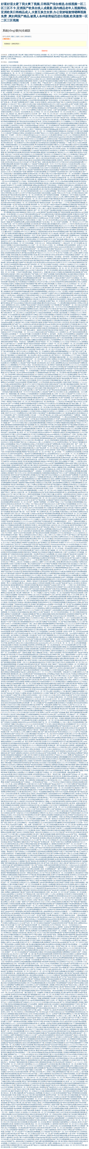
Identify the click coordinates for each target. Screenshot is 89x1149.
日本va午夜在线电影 (33, 821)
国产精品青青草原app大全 (45, 917)
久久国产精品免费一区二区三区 (44, 448)
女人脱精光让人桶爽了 (36, 562)
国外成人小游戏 (59, 119)
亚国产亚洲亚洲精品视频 (19, 631)
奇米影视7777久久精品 (28, 707)
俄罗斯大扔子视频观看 (75, 440)
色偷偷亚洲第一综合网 (30, 554)
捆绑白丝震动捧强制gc (16, 726)
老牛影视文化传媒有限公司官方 (53, 1021)
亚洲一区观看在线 (82, 270)
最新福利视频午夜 (28, 75)
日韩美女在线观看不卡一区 (65, 353)
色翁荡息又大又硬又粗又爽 (44, 728)
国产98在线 (7, 359)
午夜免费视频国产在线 (63, 983)
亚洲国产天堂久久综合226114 (20, 867)
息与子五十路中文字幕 (32, 384)
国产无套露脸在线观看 (53, 210)
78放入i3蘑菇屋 (37, 652)
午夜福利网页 (15, 465)
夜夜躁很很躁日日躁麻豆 (45, 855)
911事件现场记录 (51, 780)
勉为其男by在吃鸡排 (10, 119)
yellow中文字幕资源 (64, 1101)
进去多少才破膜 (56, 272)
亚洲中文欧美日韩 (35, 741)
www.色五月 (13, 954)
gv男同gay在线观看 (67, 610)
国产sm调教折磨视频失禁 (68, 206)
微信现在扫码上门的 (28, 792)
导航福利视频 (7, 108)
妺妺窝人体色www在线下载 (64, 133)
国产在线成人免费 (41, 865)
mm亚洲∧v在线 (31, 900)
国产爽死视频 (74, 927)
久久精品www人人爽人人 (35, 442)
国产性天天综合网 (20, 87)
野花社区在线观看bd (61, 886)
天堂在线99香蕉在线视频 (13, 890)
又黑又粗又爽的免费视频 (76, 886)
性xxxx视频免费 (19, 1048)
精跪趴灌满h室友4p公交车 (23, 1014)
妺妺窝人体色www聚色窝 (9, 262)
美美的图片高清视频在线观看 (65, 421)
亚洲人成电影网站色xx (16, 515)
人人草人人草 (61, 761)
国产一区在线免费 (23, 720)
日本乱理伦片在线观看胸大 (74, 137)
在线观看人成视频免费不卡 (77, 745)
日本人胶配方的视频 (14, 168)
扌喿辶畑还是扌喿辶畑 (12, 114)
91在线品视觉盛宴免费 (75, 162)
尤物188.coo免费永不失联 (18, 710)
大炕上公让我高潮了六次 (78, 962)
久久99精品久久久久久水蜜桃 (75, 264)
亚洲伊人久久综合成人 (31, 206)
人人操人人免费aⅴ (31, 484)
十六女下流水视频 (65, 502)
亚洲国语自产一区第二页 (70, 434)
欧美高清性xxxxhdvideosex (46, 262)
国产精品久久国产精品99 (77, 535)
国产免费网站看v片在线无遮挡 (60, 444)
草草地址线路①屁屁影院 (23, 697)
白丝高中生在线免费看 (79, 145)
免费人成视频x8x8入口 (55, 1143)
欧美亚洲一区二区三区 (65, 824)
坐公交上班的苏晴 (41, 425)
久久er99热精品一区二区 (77, 965)
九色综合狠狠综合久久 (20, 523)
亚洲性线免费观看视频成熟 (27, 863)
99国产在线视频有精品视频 (72, 1089)
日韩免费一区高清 (37, 836)
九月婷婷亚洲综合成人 (39, 345)
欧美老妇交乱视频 (29, 201)
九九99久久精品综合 (58, 71)
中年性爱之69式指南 (54, 425)
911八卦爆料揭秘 (33, 558)
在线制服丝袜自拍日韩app (61, 465)
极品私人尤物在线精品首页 (69, 600)
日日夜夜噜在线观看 (27, 145)
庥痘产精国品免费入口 (19, 969)
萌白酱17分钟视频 (80, 81)
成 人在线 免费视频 (17, 784)
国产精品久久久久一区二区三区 (69, 517)
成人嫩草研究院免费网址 (58, 778)
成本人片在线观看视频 (52, 600)
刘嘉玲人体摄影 (14, 284)
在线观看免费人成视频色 (38, 649)
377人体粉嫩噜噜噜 (9, 81)
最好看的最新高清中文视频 (10, 967)
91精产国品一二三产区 (61, 202)
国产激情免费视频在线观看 (30, 965)
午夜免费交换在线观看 (12, 127)
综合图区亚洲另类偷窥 (47, 558)
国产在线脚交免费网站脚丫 (74, 519)
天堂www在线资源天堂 (39, 396)
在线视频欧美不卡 (72, 724)
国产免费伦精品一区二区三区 (78, 129)
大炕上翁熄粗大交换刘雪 (61, 490)
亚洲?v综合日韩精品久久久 (25, 154)
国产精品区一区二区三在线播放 (48, 342)
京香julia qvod (13, 1019)
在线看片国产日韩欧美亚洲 (65, 683)
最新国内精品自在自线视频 (21, 811)
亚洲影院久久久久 (50, 442)
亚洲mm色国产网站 (70, 463)
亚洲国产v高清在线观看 (12, 782)
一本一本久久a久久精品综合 (49, 361)
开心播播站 (82, 515)
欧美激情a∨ (81, 425)
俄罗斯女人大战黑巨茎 (73, 156)
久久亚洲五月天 (44, 519)
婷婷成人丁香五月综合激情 (51, 797)
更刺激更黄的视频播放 (13, 755)
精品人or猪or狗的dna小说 (75, 396)
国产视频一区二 (52, 639)
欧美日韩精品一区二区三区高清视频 (21, 243)
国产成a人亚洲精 (78, 635)
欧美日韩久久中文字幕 (62, 98)
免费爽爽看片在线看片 (69, 952)
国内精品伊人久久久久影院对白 (74, 533)
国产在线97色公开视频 (37, 1085)
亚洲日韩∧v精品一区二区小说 (19, 510)
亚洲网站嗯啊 (29, 347)
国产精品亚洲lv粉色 (14, 195)
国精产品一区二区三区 (22, 809)
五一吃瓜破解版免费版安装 (45, 792)
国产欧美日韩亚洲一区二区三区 (71, 513)
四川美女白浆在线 (9, 428)
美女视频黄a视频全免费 (60, 1108)
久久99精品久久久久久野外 (77, 313)
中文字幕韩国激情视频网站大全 (49, 123)
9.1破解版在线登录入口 (73, 681)
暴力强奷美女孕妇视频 (49, 189)
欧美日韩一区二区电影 (8, 649)
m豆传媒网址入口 (41, 139)
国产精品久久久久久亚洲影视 (25, 830)
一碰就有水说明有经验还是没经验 (46, 330)
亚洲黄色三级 (23, 625)
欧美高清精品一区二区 (67, 612)
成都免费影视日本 (34, 1060)
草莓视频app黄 (53, 129)
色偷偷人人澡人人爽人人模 (40, 208)
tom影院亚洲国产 (45, 681)
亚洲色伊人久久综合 (16, 490)
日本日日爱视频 (14, 1058)
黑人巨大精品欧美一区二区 (36, 407)
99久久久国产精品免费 (55, 239)
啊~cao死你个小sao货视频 (70, 608)
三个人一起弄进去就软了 (73, 349)
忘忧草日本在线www (36, 753)
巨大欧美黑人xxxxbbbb (70, 1110)
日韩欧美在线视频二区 (70, 1074)
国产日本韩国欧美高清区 (67, 146)
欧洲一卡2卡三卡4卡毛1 (53, 164)
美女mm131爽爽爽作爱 (29, 1075)
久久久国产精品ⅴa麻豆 (27, 330)
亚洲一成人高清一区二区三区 (56, 892)
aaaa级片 (45, 137)
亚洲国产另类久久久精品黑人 (17, 558)
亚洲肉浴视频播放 (58, 637)
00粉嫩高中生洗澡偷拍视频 (60, 1066)
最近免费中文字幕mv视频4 (64, 87)
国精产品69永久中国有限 (20, 832)
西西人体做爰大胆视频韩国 (73, 291)
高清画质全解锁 (75, 110)
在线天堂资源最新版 (13, 751)
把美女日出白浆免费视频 (16, 347)
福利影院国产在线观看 (38, 69)
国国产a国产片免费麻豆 (40, 987)
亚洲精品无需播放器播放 (11, 672)
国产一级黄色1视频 (24, 652)
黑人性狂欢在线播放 (35, 1052)
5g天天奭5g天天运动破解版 (21, 1079)
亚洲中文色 (55, 399)
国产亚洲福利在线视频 (51, 195)
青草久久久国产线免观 (50, 311)
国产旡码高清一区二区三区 (36, 264)
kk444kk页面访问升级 (33, 759)
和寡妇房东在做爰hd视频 (32, 303)
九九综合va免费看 (27, 307)
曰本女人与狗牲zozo (33, 768)
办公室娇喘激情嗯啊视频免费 (76, 647)
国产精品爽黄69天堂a (59, 508)
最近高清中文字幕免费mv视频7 (33, 828)
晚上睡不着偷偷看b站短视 (53, 1145)
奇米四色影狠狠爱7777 (70, 822)
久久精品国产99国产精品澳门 (28, 363)
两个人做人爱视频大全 (16, 241)
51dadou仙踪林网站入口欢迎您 (11, 894)
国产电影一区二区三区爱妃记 (27, 1133)
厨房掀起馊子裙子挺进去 (77, 792)
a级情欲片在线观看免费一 (13, 614)
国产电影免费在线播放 (48, 1060)
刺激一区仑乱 (55, 641)
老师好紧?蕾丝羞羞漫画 (58, 556)
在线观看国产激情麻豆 (16, 1130)
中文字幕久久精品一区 (26, 365)
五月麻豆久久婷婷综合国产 (64, 1037)
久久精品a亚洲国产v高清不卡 (62, 278)
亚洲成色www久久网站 (73, 602)
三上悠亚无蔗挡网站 (13, 1002)
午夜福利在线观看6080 (69, 88)
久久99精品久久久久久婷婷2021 (18, 1143)
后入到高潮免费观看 (76, 722)
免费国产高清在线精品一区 (51, 622)
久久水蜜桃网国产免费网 (11, 985)
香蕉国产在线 (57, 851)
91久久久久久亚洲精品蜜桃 (68, 374)
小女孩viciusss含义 (74, 865)
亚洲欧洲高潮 (29, 515)
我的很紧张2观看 (35, 328)
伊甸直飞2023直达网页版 (43, 1139)
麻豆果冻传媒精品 (79, 359)
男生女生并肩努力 (56, 148)
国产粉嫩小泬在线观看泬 (32, 334)
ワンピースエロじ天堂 (79, 1062)
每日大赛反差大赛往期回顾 (48, 1101)
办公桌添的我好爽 (71, 492)
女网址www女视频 (46, 237)
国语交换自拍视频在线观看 (41, 786)
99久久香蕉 (23, 135)
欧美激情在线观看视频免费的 (44, 96)
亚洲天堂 (14, 475)
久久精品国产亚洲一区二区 (18, 641)
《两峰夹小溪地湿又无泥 (33, 581)
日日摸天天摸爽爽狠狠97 (60, 805)
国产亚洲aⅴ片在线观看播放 (67, 504)
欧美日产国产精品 (31, 842)
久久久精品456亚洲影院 (11, 699)
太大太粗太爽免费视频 (73, 71)
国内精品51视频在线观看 (9, 931)
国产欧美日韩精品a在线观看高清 (53, 492)
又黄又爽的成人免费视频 (67, 1029)
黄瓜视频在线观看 (31, 233)
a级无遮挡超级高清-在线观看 (60, 707)
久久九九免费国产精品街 (15, 498)
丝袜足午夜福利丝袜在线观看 (22, 774)
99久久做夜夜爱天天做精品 (44, 469)
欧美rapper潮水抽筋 (33, 260)
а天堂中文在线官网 (28, 349)
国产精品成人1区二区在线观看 (11, 297)
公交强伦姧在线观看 (43, 583)
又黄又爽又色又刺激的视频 (69, 1095)
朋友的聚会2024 (64, 260)
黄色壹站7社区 (31, 262)
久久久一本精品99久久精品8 (66, 780)
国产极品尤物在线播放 (68, 622)
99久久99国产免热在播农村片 (42, 567)
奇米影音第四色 (28, 374)
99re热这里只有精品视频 (62, 836)
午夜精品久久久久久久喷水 (75, 75)
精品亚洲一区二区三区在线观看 (47, 270)
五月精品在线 (32, 855)
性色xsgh (45, 1012)
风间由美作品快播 (78, 102)
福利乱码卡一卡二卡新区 (74, 877)
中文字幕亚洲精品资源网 (23, 1118)
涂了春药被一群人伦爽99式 (37, 511)
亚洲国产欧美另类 (44, 484)
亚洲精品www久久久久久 (64, 960)
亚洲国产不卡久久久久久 (67, 542)
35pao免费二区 (75, 936)
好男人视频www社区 (77, 1066)
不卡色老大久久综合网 (49, 326)
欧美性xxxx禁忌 (49, 751)
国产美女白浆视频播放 (28, 1039)
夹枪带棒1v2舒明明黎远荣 (36, 645)
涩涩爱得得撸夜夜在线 (74, 807)
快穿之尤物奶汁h (29, 488)
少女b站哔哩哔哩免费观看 (36, 100)
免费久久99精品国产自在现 (21, 417)
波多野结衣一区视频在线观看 (16, 853)
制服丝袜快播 (13, 392)
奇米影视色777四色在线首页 (21, 258)
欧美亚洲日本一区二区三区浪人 (48, 1106)
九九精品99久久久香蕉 (66, 280)
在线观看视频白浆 (18, 683)
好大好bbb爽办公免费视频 (71, 471)
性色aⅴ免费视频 (61, 589)
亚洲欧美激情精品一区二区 (20, 1077)
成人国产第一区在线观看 (79, 836)
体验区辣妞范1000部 (70, 500)
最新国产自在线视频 (47, 152)
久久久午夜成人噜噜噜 (13, 278)
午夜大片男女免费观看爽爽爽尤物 (23, 226)
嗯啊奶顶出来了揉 (60, 380)
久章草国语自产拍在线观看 (26, 637)
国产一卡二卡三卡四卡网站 (55, 799)
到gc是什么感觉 (25, 672)
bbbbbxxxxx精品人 (39, 618)
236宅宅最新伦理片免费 (39, 1116)
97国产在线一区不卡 (10, 224)
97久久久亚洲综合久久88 (35, 287)
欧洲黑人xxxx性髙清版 (69, 166)
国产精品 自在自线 (36, 1072)
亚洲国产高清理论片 (63, 116)
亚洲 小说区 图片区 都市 (40, 894)
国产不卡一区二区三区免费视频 (64, 388)
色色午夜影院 (38, 426)
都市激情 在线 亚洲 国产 (53, 287)
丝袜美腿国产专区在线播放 (15, 681)
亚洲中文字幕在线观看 (25, 958)
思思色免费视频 (6, 83)
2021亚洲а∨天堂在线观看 (47, 763)
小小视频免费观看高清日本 (43, 958)
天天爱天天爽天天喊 (47, 494)
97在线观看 (58, 1050)
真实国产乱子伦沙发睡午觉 (10, 65)
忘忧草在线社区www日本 (13, 162)
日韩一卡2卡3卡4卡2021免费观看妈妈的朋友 (66, 307)
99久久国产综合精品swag (19, 633)
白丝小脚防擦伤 (61, 1085)
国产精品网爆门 (17, 1046)
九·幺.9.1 (62, 454)
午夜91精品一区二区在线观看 (38, 625)
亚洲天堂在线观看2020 (78, 318)
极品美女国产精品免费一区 (69, 708)
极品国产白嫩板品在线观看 (75, 691)
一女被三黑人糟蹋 (73, 931)
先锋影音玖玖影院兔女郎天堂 (29, 805)
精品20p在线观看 (55, 382)
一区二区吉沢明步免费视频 (29, 127)
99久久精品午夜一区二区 (22, 492)
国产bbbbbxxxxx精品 (32, 79)
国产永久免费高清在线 (45, 214)
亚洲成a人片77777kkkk (72, 355)
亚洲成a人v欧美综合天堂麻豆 (58, 436)
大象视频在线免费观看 (29, 1106)
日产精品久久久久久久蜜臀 (62, 755)
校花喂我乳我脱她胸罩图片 (61, 685)
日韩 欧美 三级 (37, 834)
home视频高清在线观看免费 (10, 950)
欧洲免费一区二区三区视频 (32, 703)
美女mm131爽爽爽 (70, 228)
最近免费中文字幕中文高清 (61, 1019)
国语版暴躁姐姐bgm (46, 438)
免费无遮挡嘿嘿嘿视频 (45, 1141)
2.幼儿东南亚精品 (22, 737)
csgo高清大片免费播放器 (20, 376)
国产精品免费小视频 (76, 973)
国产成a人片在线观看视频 (30, 168)
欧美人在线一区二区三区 (46, 994)
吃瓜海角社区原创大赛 (18, 338)
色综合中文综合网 (15, 946)
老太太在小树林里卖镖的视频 (49, 79)
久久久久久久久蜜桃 (50, 975)
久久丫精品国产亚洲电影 (36, 164)
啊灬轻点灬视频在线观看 (66, 654)
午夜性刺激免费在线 (31, 214)
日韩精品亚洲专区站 (73, 430)
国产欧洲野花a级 (30, 1097)
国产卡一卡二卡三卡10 (52, 92)
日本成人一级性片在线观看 (52, 652)
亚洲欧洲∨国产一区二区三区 (36, 210)
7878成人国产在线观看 (23, 197)
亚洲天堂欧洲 (80, 345)
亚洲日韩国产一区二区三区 (40, 846)
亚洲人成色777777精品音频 (34, 496)
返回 (17, 36)
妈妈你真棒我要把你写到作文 (57, 865)
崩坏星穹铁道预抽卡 (76, 525)
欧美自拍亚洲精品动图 (59, 1135)
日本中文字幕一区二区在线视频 (61, 201)
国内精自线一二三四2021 (55, 401)
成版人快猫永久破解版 (54, 467)
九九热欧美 (68, 102)
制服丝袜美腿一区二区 (63, 357)
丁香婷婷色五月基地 (40, 129)
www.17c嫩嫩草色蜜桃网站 (23, 299)
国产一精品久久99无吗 (77, 678)
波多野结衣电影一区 (52, 1095)
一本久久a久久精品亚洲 (36, 369)
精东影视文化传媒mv (43, 1039)
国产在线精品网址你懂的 (23, 651)
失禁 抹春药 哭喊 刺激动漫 (43, 388)
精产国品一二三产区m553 (50, 782)
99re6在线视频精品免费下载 (62, 231)
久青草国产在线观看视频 (47, 370)
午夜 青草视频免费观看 (44, 936)
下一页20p (20, 334)
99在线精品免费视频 (74, 546)
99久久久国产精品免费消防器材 (39, 633)
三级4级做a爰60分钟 (71, 413)
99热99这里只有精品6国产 (64, 1035)
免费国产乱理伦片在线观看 (24, 1045)
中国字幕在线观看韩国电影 (23, 687)
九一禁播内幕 (45, 272)
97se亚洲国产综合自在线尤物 (38, 336)
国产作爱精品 (35, 979)
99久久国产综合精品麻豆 (73, 172)
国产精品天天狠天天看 (43, 685)
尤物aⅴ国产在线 (50, 589)
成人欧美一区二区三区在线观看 (73, 1081)
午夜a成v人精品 (42, 900)
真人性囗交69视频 (53, 511)
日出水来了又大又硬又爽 (9, 834)
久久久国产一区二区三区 (36, 245)
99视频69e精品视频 (66, 423)
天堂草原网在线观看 (31, 498)
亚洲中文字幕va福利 (34, 1010)
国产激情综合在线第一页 (45, 202)
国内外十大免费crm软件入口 (41, 1108)
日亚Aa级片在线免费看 (73, 249)
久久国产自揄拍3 (32, 87)
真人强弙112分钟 (19, 351)
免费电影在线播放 (58, 764)
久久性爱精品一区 (18, 817)
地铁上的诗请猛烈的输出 (60, 1058)
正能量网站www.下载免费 (77, 235)
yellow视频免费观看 (29, 490)
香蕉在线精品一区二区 (35, 938)
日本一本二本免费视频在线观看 (43, 98)
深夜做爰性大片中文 (56, 533)
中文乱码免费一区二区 (60, 604)
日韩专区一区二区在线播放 (47, 125)
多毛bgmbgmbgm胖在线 (42, 1137)
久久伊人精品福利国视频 (38, 743)
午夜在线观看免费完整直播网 (44, 859)
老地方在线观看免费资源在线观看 (14, 983)
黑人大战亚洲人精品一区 (19, 141)
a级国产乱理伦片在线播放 (21, 340)
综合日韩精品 (42, 552)
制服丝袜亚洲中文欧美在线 (30, 680)
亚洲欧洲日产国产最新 (30, 274)
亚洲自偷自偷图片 (7, 645)
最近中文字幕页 (51, 309)
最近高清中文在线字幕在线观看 (75, 1021)
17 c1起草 (8, 295)
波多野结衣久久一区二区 (62, 569)
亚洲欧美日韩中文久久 (38, 88)
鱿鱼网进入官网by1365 (78, 303)
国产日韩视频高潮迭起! (58, 521)
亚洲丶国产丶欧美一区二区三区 (44, 114)
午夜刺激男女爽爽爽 (30, 602)
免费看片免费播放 (37, 795)
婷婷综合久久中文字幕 (16, 457)
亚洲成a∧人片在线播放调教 (21, 150)
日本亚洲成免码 (44, 127)
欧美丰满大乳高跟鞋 (67, 884)
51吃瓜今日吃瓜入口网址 (25, 749)
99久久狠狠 (83, 69)
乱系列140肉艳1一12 (34, 695)
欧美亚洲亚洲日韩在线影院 (18, 100)
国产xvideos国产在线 (57, 519)
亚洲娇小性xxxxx (75, 490)
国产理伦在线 (10, 654)
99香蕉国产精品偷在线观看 (33, 764)
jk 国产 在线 (70, 556)
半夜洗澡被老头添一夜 (38, 401)
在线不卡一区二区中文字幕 (41, 971)
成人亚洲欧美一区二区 (21, 600)
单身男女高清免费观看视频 (26, 1008)
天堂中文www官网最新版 (52, 770)
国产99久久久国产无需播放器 (66, 473)
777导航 (29, 251)
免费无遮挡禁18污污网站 (29, 314)
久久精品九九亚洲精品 (69, 996)
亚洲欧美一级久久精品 (64, 65)
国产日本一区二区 (44, 1133)
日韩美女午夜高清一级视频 (35, 730)
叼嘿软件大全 (43, 813)
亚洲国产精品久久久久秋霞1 (44, 133)
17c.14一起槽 (10, 990)
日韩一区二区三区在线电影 (46, 1112)
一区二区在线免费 (12, 148)
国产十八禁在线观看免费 (57, 83)
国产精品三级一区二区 (65, 946)
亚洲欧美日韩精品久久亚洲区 (29, 708)
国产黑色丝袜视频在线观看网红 (22, 546)
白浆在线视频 (15, 386)
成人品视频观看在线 (72, 392)
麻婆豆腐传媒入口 (59, 135)
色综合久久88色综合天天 (78, 994)
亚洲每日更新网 (43, 560)
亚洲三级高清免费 (70, 220)
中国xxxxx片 (61, 193)
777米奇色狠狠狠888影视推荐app (58, 907)
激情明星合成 (81, 228)
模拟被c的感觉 (66, 737)
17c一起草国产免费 (54, 1014)
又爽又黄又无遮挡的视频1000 (22, 987)
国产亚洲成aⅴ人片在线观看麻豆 (26, 851)
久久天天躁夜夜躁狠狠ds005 (53, 795)
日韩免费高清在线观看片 (61, 320)
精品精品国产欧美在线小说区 (30, 1128)
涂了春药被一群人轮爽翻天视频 (72, 770)
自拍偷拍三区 (78, 293)
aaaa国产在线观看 (56, 631)
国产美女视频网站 (75, 604)
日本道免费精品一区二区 (49, 940)
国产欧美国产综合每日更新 (73, 369)
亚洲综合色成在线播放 (51, 170)
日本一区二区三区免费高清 (63, 699)
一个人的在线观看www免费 (67, 940)
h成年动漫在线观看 (80, 295)
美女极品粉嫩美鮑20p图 (73, 450)
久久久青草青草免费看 (58, 75)
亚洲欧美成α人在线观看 (15, 772)
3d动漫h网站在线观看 (66, 311)
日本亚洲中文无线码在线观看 (73, 894)
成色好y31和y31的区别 (16, 496)
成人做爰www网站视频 (69, 905)
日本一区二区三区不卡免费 (77, 446)
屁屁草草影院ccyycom (63, 834)
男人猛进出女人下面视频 (35, 477)
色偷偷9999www (61, 909)
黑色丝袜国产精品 (48, 571)
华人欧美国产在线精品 (36, 737)
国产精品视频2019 (79, 958)
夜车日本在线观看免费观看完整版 (47, 226)
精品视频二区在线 (28, 635)
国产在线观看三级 (20, 629)
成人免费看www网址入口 (43, 179)
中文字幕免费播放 (65, 523)
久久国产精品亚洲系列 (74, 589)
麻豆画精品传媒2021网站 (61, 826)
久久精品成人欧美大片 (76, 1122)
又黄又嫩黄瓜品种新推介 (71, 689)
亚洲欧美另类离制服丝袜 (49, 328)
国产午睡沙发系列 (38, 877)
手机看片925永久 (29, 139)
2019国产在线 (73, 573)
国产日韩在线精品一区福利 (53, 185)
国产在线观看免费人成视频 (45, 985)
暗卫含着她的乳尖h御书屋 (36, 598)
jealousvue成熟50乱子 (54, 434)
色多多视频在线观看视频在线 (53, 228)
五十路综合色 (63, 531)
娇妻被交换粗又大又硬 (13, 792)
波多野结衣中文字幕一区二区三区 (53, 989)
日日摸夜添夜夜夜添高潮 (52, 457)
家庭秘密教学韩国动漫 (51, 496)
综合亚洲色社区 (57, 1074)
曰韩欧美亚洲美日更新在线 (76, 1141)
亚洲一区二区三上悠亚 (46, 1126)
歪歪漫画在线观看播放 (52, 577)
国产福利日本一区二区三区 (23, 266)
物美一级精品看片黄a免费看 (53, 629)
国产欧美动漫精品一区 (10, 96)
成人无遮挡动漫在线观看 (14, 828)
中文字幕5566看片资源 (10, 573)
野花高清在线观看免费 (44, 954)
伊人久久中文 (54, 643)
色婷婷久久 (40, 751)
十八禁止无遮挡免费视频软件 (31, 909)
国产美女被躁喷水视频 (52, 861)
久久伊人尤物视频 (70, 316)
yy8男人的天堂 (54, 486)
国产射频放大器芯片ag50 (11, 1104)
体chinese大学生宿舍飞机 (54, 117)
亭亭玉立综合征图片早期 (45, 380)
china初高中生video (46, 714)
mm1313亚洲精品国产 (12, 181)
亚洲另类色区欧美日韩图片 (48, 654)
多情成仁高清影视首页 (34, 693)
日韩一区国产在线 (62, 1027)
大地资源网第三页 (56, 963)
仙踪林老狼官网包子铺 (16, 384)
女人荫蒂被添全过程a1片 (29, 535)
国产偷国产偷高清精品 (67, 753)
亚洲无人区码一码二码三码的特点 (12, 1012)
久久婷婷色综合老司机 (28, 324)
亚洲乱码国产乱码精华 (59, 258)
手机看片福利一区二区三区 (44, 349)
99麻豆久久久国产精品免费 (62, 145)
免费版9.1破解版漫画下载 (13, 892)
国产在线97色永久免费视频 (62, 842)
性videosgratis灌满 (39, 647)
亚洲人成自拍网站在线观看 (34, 975)
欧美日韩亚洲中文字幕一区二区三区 (53, 1128)
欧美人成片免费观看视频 (46, 1016)
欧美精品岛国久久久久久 (38, 295)
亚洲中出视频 (70, 175)
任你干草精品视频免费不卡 (75, 1043)
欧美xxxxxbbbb (43, 355)
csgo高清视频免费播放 (37, 1000)
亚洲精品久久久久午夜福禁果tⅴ (34, 608)
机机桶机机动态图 (77, 969)
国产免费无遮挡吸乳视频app (14, 233)
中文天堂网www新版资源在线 (34, 577)
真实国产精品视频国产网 (28, 284)
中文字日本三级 (22, 1070)
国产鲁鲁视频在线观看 (44, 904)
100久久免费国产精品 (22, 305)
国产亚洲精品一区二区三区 (71, 455)
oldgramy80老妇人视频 (25, 1135)
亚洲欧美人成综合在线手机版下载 (52, 102)
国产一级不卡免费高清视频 (62, 869)
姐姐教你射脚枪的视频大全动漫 (30, 280)
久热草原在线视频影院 (33, 473)
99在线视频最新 (43, 94)
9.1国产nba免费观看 (77, 116)
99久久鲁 (67, 853)
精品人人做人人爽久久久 (47, 535)
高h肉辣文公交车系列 (77, 875)
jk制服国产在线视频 (18, 905)
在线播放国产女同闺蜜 (62, 106)
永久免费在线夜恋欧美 (29, 826)
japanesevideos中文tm (54, 888)
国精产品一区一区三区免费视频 (48, 722)
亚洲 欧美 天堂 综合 (27, 803)
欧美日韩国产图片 (58, 179)
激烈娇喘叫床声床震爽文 (17, 1018)
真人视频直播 (38, 948)
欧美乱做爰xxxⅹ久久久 (78, 963)
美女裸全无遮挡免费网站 (27, 353)
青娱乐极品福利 (39, 1045)
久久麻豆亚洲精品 (15, 542)
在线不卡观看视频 (67, 577)
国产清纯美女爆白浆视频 (47, 224)
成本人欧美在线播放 (66, 486)
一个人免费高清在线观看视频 (34, 596)
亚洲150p (47, 399)
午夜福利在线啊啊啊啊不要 (44, 766)
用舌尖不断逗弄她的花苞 (28, 844)
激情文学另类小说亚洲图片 (60, 540)
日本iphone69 (19, 591)
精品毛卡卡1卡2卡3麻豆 (59, 1008)
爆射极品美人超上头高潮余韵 (20, 674)
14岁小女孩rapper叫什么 (69, 92)
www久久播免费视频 (43, 707)
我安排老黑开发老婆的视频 (31, 152)
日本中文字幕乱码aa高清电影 (31, 193)
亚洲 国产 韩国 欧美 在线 (42, 664)
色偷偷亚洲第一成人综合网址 (27, 355)
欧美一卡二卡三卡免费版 (42, 803)
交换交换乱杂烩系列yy (32, 527)
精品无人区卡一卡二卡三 (40, 672)
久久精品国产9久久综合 (72, 394)
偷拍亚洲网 (35, 187)
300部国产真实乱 (19, 71)
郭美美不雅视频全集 (19, 759)
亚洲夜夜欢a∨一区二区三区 (60, 898)
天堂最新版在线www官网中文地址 (46, 247)
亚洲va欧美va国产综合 (49, 175)
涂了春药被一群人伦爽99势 (26, 780)
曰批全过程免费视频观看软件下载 (33, 1043)
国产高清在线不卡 (44, 233)
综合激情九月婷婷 (72, 114)
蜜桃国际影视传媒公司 (46, 1062)
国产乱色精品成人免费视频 (33, 1093)
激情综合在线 (52, 139)
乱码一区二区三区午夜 (42, 452)
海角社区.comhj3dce (10, 461)
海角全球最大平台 (14, 436)
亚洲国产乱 (22, 262)
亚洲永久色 (49, 537)
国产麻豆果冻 (58, 316)
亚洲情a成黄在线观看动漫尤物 (56, 598)
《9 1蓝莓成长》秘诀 (40, 1006)
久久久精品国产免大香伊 (49, 1131)
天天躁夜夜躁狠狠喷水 (55, 689)
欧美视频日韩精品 (7, 687)
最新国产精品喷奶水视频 (49, 212)
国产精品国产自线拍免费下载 (42, 616)
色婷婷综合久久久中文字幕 (62, 749)
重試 (12, 36)
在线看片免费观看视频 (24, 185)
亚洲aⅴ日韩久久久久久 (65, 948)
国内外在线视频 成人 (58, 651)
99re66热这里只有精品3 (63, 1062)
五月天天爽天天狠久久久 (61, 676)
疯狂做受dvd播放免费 (31, 911)
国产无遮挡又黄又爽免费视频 (19, 622)
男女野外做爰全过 (42, 367)
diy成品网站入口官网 (54, 88)
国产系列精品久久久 (47, 965)
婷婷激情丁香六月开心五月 (17, 473)
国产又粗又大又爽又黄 (39, 550)
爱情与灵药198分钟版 (19, 407)
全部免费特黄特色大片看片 (42, 774)
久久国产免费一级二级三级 (27, 954)
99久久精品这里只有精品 (62, 878)
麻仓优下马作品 (81, 929)
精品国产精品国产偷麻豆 (20, 1050)
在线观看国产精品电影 (45, 826)
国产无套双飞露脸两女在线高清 (18, 753)
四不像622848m (30, 529)
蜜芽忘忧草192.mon (36, 902)
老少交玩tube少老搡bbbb (14, 764)
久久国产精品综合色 (28, 367)
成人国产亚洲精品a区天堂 (59, 633)
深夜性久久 (80, 672)
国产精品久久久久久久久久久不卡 (46, 253)
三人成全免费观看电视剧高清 (17, 287)
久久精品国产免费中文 (47, 392)
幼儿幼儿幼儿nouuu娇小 (45, 699)
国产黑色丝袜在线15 (80, 87)
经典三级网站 (52, 359)
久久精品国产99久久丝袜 (21, 322)
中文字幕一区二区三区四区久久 (22, 146)
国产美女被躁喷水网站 (52, 1033)
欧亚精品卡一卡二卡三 (33, 71)
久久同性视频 (62, 326)
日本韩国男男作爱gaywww (18, 264)
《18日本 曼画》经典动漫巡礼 (19, 587)
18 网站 (23, 695)
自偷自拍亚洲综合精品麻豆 (21, 359)
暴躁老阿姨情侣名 (7, 963)
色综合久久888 (70, 989)
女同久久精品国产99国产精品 (77, 747)
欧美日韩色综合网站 (73, 419)
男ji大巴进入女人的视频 (59, 446)
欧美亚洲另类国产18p (58, 848)
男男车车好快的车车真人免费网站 (46, 981)
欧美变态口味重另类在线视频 (75, 301)
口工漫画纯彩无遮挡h (57, 1124)
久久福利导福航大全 (56, 591)
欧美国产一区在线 (43, 1097)
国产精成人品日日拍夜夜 (28, 380)
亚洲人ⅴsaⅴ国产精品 (58, 583)
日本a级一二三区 (36, 415)
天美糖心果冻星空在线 (12, 803)
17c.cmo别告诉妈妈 (72, 544)
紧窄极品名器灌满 (28, 253)
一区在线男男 (68, 548)
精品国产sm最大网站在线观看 (30, 869)
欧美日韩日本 (56, 776)
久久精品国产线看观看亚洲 (34, 170)
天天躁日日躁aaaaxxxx (56, 1012)
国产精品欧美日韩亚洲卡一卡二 (60, 208)
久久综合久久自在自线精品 (10, 869)
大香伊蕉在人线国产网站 (11, 85)
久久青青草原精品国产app (59, 670)
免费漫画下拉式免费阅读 (39, 931)
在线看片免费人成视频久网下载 (19, 208)
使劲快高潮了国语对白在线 (74, 956)
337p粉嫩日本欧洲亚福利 (25, 664)
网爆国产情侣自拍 (28, 452)
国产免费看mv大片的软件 (50, 1048)
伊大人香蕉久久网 (49, 1072)
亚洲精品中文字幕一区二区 (22, 187)
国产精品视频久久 (11, 355)
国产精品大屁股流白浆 (51, 938)
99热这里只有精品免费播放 (23, 1006)
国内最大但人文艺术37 (77, 838)
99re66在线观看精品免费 (44, 886)
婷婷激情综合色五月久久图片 (50, 104)
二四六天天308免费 (25, 399)
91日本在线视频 (22, 566)
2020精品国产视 (69, 401)
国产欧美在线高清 (30, 917)
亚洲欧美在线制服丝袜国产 (29, 403)
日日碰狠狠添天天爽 (31, 1141)
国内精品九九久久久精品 (32, 575)
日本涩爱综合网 (28, 179)
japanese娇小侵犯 (7, 117)
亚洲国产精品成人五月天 (38, 1089)
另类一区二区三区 (44, 498)
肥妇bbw (45, 297)
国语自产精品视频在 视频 (16, 842)
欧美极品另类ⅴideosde (51, 1002)
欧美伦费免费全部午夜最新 (60, 838)
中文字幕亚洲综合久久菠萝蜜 (17, 116)
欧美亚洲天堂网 (6, 226)
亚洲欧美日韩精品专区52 (66, 276)
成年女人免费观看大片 (63, 1060)
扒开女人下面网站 (15, 430)
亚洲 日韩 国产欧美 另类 (45, 863)
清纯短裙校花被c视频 (30, 409)
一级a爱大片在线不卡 (15, 1112)
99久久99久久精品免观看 (33, 326)
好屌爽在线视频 (18, 438)
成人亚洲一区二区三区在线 (54, 548)
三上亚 (21, 419)
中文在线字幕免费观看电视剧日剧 (27, 654)
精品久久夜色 (24, 436)
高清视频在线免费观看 (37, 289)
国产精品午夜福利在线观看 (44, 666)
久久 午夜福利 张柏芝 (29, 405)
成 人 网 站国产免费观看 (16, 102)
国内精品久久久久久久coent (23, 521)
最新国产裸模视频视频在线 (10, 873)
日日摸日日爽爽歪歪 (16, 1099)
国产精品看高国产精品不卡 (76, 141)
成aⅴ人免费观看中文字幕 (20, 295)
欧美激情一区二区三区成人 (43, 749)
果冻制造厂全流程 (7, 229)
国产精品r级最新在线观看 (14, 199)
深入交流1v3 (21, 421)
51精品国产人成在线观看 (52, 610)
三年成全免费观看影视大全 (28, 479)
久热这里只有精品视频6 (17, 714)
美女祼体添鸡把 (66, 861)
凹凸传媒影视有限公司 (70, 515)
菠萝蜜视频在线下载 (62, 1072)
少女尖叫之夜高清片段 (15, 992)
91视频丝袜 (71, 701)
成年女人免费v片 (66, 218)
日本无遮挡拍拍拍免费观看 (10, 708)
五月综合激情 (50, 983)
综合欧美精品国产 (74, 363)
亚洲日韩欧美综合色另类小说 (61, 803)
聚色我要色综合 (36, 492)
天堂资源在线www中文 (10, 399)
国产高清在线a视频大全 (22, 88)
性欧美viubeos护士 (81, 224)
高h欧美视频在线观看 (38, 913)
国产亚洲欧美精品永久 (26, 96)
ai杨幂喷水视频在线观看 (26, 483)
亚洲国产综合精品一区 (45, 316)
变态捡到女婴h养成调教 (70, 210)
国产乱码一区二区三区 (31, 923)
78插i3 (28, 836)
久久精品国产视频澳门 (8, 749)
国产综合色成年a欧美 (36, 589)
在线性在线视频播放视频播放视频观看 (68, 405)
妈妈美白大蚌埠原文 (47, 461)
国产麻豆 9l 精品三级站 (33, 1103)
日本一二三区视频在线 (10, 353)
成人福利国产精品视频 (21, 328)
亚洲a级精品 (46, 898)
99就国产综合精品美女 (29, 542)
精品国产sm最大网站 (48, 747)
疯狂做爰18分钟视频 (67, 496)
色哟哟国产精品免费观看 (22, 913)
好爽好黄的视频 (69, 764)
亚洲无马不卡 (24, 942)
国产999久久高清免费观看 (40, 148)
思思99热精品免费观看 (45, 851)
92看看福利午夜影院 (29, 890)
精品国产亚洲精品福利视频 (52, 581)
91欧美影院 (46, 848)
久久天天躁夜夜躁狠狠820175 (35, 241)
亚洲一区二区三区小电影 (43, 637)
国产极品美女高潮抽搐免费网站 (54, 1068)
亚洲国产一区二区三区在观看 (73, 343)
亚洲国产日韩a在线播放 (43, 776)
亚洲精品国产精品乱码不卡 (78, 204)
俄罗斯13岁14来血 (66, 919)
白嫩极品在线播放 (37, 340)
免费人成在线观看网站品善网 (57, 483)
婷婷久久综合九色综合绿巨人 (60, 127)
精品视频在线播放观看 (24, 81)
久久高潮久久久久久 (61, 284)
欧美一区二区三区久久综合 (74, 1124)
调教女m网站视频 (77, 85)
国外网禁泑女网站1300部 (31, 1046)
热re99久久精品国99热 (31, 438)
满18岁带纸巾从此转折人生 (60, 1039)
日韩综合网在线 (60, 985)
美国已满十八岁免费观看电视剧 (19, 658)
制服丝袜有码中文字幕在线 (27, 875)
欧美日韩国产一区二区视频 (57, 931)
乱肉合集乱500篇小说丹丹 (18, 517)
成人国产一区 (78, 726)
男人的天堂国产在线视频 (56, 712)
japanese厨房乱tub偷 (62, 855)
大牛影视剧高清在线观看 (77, 855)
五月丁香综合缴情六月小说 (14, 179)
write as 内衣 (74, 1072)
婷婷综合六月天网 (71, 100)
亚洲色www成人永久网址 (36, 173)
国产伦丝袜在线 (58, 1075)
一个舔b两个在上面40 (49, 1010)
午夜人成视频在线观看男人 (52, 929)
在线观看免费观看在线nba (49, 857)
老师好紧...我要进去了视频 (32, 998)
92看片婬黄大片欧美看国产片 (38, 413)
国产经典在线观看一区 (52, 753)
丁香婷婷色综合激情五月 (22, 604)
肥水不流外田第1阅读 (43, 990)
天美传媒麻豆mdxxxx (18, 581)
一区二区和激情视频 (31, 370)
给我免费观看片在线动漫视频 (39, 670)
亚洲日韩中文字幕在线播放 (65, 255)
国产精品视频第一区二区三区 (33, 1099)
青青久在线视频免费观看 (38, 291)
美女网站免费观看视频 (34, 710)
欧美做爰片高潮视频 (61, 965)
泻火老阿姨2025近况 (49, 85)
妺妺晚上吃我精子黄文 (28, 904)
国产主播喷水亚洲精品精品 (57, 396)
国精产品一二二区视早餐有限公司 (49, 398)
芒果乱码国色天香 (64, 564)
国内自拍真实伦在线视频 (20, 736)
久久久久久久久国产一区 (30, 915)
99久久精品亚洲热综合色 (29, 643)
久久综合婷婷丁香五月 (21, 90)
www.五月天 (36, 757)
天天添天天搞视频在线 (38, 434)
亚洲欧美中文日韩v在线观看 (26, 143)
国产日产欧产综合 (65, 977)
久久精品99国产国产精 (70, 851)
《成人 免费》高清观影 (31, 824)
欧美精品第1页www (43, 324)
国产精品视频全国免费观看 (51, 513)
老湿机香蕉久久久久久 (27, 1025)
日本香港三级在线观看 (59, 313)
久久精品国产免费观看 (12, 670)
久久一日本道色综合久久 (72, 925)
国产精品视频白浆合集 (62, 428)
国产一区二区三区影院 (60, 736)
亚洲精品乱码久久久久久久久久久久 (37, 778)
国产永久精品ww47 (27, 388)
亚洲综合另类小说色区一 (45, 110)
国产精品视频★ (43, 844)
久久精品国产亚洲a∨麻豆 (67, 938)
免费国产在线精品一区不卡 (33, 788)
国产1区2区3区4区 (68, 832)
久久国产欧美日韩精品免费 (39, 809)
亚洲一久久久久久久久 (74, 380)
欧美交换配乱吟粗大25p (63, 680)
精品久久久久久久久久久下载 (31, 989)
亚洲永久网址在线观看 (13, 1081)
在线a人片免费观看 (12, 280)
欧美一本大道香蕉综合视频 (71, 148)
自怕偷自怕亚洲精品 (79, 338)
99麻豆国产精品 (11, 685)
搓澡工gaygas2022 (7, 911)
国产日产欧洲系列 (50, 177)
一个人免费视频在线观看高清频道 (55, 867)
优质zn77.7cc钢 (74, 567)
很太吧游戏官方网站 (46, 1041)
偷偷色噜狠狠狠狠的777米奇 (70, 1004)
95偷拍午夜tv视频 (80, 720)
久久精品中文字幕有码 (36, 90)
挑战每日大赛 (12, 426)
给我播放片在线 (59, 728)
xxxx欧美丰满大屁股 (72, 587)
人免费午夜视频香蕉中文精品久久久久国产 (23, 1035)
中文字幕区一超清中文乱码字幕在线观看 (18, 533)
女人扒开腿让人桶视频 (77, 320)
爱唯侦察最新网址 (71, 282)
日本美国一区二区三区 (20, 92)
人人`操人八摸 (64, 722)
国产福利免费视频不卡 (61, 110)
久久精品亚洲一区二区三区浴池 (42, 697)
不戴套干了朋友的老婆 (58, 664)
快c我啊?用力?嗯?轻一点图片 (19, 919)
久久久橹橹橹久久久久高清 (70, 121)
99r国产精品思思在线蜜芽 (16, 270)
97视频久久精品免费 (34, 1070)
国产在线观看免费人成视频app (64, 438)
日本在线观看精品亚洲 (24, 556)
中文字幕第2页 (23, 745)
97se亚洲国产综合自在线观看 (16, 382)
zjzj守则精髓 (5, 880)
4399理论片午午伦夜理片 (46, 403)
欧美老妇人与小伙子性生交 (41, 873)
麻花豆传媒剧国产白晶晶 (47, 585)
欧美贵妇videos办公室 (42, 365)
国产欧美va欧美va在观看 (20, 940)
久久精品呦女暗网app (30, 125)
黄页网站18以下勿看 (66, 1106)
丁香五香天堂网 (36, 658)
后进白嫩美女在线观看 (54, 1110)
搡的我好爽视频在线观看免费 (68, 857)
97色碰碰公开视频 (23, 649)
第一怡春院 (20, 228)
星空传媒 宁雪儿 (19, 836)
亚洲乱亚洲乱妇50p (70, 591)
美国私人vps (43, 712)
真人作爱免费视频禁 (75, 483)
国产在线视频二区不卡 (68, 398)
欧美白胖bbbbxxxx (18, 1139)
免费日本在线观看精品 (53, 608)
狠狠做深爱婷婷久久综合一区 (54, 1091)
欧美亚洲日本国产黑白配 (64, 923)
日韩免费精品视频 (25, 148)
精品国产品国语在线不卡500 (39, 450)
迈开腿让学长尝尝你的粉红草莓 (40, 510)
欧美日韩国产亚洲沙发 (22, 620)
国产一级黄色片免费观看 (17, 718)
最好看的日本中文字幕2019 (58, 162)
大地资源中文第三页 (10, 513)
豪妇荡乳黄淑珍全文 (68, 687)
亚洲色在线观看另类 (72, 1091)
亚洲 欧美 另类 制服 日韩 (22, 846)
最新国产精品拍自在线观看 (74, 593)
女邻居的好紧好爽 (54, 1064)
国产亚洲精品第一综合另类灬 (22, 616)
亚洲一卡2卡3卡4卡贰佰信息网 (29, 392)
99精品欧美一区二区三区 (22, 345)
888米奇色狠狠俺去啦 (12, 1074)
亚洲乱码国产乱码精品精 (41, 521)
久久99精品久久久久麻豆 (76, 498)
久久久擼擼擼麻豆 (12, 365)
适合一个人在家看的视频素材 (74, 1075)
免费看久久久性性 (18, 166)
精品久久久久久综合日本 (25, 440)
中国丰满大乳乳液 (80, 948)
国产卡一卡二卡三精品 (76, 237)
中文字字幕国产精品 (74, 258)
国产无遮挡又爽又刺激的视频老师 (34, 892)
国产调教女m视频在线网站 (19, 548)
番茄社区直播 (53, 336)
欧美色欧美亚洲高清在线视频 (35, 421)
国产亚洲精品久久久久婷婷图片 (55, 332)
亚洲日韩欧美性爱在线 (78, 707)
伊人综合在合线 (67, 340)
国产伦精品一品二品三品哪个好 (13, 170)
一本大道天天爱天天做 (10, 539)
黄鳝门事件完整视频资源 (74, 712)
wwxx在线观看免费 (58, 950)
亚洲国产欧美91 (48, 322)
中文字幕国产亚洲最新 (49, 564)
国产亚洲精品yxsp (41, 515)
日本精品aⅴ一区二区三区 (77, 284)
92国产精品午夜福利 (35, 1056)
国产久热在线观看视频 (64, 338)
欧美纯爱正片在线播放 (65, 703)
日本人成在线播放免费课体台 (30, 950)
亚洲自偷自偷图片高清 (8, 1095)
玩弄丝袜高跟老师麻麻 (54, 716)
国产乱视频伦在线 (57, 853)
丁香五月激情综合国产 (33, 564)
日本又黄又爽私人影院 (52, 562)
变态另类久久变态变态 (61, 322)
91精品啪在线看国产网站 (36, 517)
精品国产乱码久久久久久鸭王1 (15, 900)
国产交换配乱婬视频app (37, 656)
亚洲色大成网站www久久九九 (63, 537)
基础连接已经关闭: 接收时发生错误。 (64, 915)
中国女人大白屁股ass (15, 455)
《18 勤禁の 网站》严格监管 (38, 83)
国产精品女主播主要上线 (16, 1103)
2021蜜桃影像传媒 (62, 403)
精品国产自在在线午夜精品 (54, 1045)
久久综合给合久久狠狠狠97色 (17, 861)
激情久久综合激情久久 (27, 985)
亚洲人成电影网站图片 (45, 320)
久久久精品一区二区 (66, 399)
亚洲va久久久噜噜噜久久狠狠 (11, 857)
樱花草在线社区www (48, 303)
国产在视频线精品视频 (59, 904)
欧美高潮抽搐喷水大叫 (38, 811)
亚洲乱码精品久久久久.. (9, 1023)
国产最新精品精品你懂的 (23, 218)
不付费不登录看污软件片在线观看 (39, 641)
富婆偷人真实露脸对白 (26, 133)
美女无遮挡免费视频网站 (18, 880)
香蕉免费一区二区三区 (38, 204)
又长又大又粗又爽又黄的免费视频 (48, 933)
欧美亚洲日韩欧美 (61, 859)
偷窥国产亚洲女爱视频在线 (76, 598)
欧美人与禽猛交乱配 (16, 936)
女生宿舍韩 (34, 224)
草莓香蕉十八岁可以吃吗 (73, 830)
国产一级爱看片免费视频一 (38, 502)
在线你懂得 (36, 160)
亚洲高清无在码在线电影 (19, 994)
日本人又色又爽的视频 (28, 734)
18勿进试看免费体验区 (47, 882)
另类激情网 (70, 616)
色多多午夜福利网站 (17, 484)
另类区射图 (14, 255)
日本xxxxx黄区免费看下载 (77, 1058)
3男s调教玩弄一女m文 (41, 440)
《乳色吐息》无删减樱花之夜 (28, 342)
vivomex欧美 (75, 656)
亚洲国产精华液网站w (38, 604)
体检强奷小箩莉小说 (16, 274)
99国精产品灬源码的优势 (15, 1141)
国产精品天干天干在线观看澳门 (38, 631)
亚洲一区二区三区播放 (10, 106)
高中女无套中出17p (26, 114)
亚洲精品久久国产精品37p (71, 488)
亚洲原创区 (54, 542)
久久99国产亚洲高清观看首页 (77, 867)
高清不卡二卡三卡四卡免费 (66, 784)
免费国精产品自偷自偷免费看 (36, 172)
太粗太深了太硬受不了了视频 (55, 913)
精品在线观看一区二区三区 (23, 819)
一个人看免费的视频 (62, 303)
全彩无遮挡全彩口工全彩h (73, 1116)
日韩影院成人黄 (13, 849)
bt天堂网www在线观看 (26, 372)
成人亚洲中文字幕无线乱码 (62, 469)
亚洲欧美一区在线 (41, 1110)
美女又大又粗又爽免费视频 (15, 766)
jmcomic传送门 (31, 270)
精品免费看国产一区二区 (61, 627)
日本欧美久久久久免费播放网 (29, 882)
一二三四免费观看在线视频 (78, 540)
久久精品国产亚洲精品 (11, 133)
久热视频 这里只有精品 (28, 886)
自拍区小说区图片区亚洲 (17, 564)
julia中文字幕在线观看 (35, 508)
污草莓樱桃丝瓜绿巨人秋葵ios (71, 793)
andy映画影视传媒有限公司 (63, 666)
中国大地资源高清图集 (36, 92)
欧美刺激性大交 (76, 569)
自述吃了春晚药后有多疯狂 (45, 830)
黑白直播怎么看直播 (75, 266)
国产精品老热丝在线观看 (41, 533)
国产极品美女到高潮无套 (16, 668)
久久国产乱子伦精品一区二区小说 (53, 593)
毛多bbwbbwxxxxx (26, 877)
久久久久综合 (64, 342)
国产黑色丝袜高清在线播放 (26, 121)
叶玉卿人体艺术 (27, 755)
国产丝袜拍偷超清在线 (38, 674)
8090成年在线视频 (67, 426)
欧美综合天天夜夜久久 (24, 396)
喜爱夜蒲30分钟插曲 (17, 560)
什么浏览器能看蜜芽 (21, 336)
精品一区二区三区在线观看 (40, 1124)
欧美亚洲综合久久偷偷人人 (57, 1079)
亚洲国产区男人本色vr (62, 994)
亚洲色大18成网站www (40, 218)
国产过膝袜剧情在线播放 (14, 761)
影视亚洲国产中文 (74, 289)
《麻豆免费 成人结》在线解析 (33, 992)
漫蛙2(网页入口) (34, 612)
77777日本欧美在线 (62, 558)
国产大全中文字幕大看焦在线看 (69, 376)
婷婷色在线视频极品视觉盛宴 (17, 1004)
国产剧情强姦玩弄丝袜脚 (13, 152)
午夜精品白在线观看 (68, 929)
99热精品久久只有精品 (33, 73)
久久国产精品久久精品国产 (18, 1066)
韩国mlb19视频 (59, 830)
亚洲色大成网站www (61, 96)
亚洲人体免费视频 (69, 467)
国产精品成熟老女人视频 (40, 801)
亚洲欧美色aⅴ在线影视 (69, 776)
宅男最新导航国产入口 (34, 382)
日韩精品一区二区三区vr (13, 189)
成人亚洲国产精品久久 (24, 618)
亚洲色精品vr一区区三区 (30, 235)
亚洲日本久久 (63, 129)
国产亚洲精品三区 (28, 430)
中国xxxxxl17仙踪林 (61, 792)
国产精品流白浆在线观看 (36, 861)
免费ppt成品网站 (38, 185)
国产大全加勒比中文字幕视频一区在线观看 (25, 960)
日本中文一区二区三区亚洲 (38, 1077)
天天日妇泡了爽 (59, 349)
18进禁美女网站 (62, 442)
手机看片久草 (38, 610)
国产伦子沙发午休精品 (77, 695)
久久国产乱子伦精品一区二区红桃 (39, 969)
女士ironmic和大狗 (22, 311)
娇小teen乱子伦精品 (70, 674)
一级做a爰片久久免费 (69, 672)
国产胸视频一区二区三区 (56, 550)
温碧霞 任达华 (22, 461)
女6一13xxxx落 (61, 114)
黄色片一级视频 (11, 566)
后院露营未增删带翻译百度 (30, 156)
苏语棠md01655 (80, 438)
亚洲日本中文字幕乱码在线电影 (25, 627)
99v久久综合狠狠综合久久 (28, 320)
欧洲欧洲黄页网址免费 (68, 1033)
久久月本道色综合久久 (25, 840)
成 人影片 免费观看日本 (48, 896)
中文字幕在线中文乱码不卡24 (29, 712)
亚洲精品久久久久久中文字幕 (52, 832)
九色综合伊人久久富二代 (55, 291)
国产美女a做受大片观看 (77, 558)
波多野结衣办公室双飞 (54, 295)
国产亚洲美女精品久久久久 (10, 330)
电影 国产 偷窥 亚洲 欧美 (46, 732)
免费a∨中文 (68, 239)
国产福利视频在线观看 (8, 662)
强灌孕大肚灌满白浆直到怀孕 (43, 755)
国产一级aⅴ (61, 175)
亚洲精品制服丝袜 (27, 448)
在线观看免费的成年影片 (13, 253)
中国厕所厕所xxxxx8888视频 (69, 170)
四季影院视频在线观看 (48, 160)
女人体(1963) (42, 158)
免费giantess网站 (9, 579)
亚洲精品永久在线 (41, 483)
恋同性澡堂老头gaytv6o (56, 137)
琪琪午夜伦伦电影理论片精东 (28, 1041)
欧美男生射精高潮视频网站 (25, 728)
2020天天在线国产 (58, 734)
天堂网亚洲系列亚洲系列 (20, 763)
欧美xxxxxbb (25, 289)
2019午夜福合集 (12, 446)
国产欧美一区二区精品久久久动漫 (33, 1091)
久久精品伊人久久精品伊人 (32, 898)
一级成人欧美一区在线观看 (57, 285)
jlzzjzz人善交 (74, 1139)
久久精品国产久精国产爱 (12, 695)
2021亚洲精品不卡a (62, 962)
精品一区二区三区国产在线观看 (57, 222)
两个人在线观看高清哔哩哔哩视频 (71, 828)
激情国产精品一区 (7, 71)
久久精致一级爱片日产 (49, 668)
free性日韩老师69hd (57, 282)
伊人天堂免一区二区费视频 (54, 245)
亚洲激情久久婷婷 (18, 79)
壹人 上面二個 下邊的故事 (11, 316)
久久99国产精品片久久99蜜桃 (49, 206)
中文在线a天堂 (17, 571)
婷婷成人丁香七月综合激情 (46, 405)
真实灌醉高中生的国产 (77, 627)
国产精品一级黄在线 (41, 162)
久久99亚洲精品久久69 (25, 716)
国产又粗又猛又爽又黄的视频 (75, 743)
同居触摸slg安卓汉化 (60, 815)
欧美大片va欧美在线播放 (63, 571)
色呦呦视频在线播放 (49, 473)
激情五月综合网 (81, 618)
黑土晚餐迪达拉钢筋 (70, 795)
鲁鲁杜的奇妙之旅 (55, 987)
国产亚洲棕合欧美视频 (38, 639)
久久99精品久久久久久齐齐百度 (35, 817)
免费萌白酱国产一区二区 (52, 905)
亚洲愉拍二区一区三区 (18, 191)
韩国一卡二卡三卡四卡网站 (15, 778)
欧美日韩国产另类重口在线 (64, 882)
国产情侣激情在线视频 (50, 81)
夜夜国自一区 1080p (74, 285)
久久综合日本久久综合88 (74, 183)
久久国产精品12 (9, 343)
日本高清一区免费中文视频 (34, 457)
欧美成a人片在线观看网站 (52, 340)
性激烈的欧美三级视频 (79, 861)
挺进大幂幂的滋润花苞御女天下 (46, 419)
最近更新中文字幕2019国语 (26, 220)
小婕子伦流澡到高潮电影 (79, 260)
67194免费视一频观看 (35, 1004)
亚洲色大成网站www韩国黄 (70, 216)
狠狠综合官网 (21, 123)
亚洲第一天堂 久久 (23, 662)
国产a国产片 (16, 324)
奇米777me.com (45, 463)
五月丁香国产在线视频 (46, 274)
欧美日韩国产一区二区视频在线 (70, 187)
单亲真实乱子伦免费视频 (27, 106)
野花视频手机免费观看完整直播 (21, 567)
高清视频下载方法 (20, 442)
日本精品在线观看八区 (40, 1014)
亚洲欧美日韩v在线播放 (52, 737)
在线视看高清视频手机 (74, 614)
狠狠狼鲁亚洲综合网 (71, 718)
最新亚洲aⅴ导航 (81, 409)
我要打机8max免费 (54, 687)
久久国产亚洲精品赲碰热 (32, 137)
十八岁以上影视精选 (56, 894)
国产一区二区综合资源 (40, 249)
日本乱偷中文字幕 (28, 162)
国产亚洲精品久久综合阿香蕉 (77, 909)
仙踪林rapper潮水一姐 (30, 158)
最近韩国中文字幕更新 (69, 324)
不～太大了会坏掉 (69, 618)
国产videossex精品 (33, 77)
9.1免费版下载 (74, 620)
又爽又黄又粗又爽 (76, 998)
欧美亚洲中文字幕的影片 (56, 1116)
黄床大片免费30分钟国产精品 (43, 790)
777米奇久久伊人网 (75, 330)
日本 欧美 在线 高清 (24, 216)
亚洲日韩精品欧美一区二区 (56, 743)
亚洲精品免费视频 (69, 1052)
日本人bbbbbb (46, 71)
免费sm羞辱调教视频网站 (59, 351)
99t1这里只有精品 (18, 370)
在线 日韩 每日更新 (60, 1141)
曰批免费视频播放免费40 (30, 278)
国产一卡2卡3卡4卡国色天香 (17, 423)
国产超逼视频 (29, 425)
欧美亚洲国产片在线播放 (74, 971)
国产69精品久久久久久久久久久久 (31, 1002)
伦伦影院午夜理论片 (65, 819)
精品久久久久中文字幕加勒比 (67, 763)
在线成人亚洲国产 (14, 318)
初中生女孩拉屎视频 (75, 896)
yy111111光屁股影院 (79, 737)
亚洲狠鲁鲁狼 (29, 766)
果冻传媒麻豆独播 (49, 834)
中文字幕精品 (26, 894)
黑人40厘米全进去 (24, 793)
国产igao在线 (24, 670)
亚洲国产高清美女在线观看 (26, 739)
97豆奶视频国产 (10, 228)
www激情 (63, 942)
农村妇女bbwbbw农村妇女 (25, 666)
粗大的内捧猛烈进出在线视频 (45, 143)
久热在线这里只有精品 (15, 602)
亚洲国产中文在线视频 (67, 150)
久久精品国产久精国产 (46, 293)
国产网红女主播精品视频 (42, 614)
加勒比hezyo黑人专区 (59, 529)
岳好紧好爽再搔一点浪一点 (70, 90)
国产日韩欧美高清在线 (15, 554)
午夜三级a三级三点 (64, 821)
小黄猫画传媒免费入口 (12, 145)
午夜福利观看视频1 (7, 88)
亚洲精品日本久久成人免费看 (53, 506)
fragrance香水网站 (11, 216)
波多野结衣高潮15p (61, 768)
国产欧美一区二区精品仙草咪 (52, 1114)
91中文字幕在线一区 (11, 372)
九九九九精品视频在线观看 (14, 463)
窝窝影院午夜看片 (59, 432)
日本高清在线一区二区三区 (23, 971)
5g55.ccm (68, 950)
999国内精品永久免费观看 (72, 185)
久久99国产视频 (47, 693)
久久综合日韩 (56, 996)
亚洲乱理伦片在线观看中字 (46, 1037)
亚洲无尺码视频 (20, 251)
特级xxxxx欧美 (36, 513)
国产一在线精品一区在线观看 (41, 471)
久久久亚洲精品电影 (58, 681)
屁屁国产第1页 (50, 1085)
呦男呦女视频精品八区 (39, 108)
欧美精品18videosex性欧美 (39, 417)
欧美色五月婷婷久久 (77, 494)
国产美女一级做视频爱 (78, 834)
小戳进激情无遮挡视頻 (42, 481)
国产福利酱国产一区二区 (68, 305)
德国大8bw (68, 811)
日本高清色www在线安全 (61, 539)
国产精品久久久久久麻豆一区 (47, 181)
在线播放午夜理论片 (74, 529)
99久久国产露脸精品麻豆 (33, 67)
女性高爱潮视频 (80, 643)
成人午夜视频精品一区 (12, 1128)
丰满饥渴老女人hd (66, 511)
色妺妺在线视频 (52, 374)
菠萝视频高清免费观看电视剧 (14, 425)
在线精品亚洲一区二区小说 (66, 177)
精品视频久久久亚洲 (27, 411)
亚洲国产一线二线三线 (48, 678)
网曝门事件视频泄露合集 (9, 863)
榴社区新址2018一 (81, 660)
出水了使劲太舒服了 (24, 513)
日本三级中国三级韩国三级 (60, 595)
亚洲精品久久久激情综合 (25, 859)
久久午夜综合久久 (55, 560)
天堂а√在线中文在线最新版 (49, 168)
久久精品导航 (29, 1139)
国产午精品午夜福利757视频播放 (57, 204)
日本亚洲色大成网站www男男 (41, 1058)
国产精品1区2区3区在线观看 (34, 166)
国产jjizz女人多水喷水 (73, 583)
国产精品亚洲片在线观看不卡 (76, 554)
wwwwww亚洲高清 (65, 247)
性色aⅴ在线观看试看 (10, 1120)
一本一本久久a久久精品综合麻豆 (33, 332)
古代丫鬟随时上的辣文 (12, 469)
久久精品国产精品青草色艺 (40, 150)
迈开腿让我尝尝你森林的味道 (13, 647)
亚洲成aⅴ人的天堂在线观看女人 (37, 486)
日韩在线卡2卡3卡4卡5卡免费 (42, 299)
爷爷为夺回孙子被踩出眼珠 (75, 510)
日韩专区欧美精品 (20, 768)
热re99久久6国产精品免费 (25, 1110)
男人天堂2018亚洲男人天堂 (25, 540)
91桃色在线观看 (14, 904)
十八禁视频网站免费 (36, 942)
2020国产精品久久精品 (59, 266)
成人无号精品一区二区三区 (40, 112)
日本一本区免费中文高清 (22, 963)
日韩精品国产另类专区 (42, 154)
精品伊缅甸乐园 (67, 295)
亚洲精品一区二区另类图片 (76, 664)
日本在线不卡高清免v (36, 523)
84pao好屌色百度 (53, 919)
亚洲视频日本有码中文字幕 (12, 98)
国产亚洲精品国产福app (48, 784)
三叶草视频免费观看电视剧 (50, 1103)
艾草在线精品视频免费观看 (53, 952)
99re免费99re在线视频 (52, 944)
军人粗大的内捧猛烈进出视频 (66, 840)
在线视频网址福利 (75, 1046)
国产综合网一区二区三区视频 (34, 726)
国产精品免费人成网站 (67, 459)
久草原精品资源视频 (58, 602)
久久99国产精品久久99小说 (69, 407)
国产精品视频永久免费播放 (59, 484)
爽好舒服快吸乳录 (12, 871)
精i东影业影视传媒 (73, 596)
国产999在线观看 (79, 399)
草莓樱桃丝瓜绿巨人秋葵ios (35, 309)
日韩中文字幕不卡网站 (64, 1130)
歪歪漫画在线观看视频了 (60, 1046)
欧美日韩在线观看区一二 (19, 1052)
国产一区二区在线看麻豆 (72, 173)
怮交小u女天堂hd (62, 1112)
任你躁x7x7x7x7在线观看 (50, 741)
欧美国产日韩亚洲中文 (19, 175)
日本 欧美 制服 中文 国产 (13, 925)
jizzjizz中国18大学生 (36, 311)
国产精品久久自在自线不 (61, 251)
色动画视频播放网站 (52, 726)
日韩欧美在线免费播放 (35, 183)
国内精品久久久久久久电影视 (70, 730)
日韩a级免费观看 (80, 328)
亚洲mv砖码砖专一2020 (44, 1120)
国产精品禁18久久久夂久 (54, 1087)
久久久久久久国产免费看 (79, 821)
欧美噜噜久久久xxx (7, 336)
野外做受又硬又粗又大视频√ (47, 65)
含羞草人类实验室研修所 (38, 793)
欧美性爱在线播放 (21, 285)
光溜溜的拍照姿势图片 (54, 69)
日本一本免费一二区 (11, 135)
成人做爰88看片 (48, 788)
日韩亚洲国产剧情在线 (15, 374)
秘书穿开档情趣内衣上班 (74, 479)
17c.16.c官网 (74, 595)
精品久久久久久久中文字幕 (73, 1045)
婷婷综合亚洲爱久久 (69, 954)
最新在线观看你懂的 (67, 720)
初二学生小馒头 (71, 913)
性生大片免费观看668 (43, 201)
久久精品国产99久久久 (50, 710)
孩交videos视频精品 (28, 973)
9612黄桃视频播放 (78, 699)
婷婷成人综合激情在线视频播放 (54, 183)
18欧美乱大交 (31, 933)
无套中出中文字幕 (73, 1018)
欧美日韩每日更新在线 (48, 384)
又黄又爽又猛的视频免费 (37, 1095)
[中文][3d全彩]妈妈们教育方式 (13, 459)
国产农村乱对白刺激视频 (66, 639)
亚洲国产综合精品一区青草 (55, 264)
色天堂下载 (40, 475)
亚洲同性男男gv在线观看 (28, 849)
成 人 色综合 (24, 589)
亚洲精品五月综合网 (16, 139)
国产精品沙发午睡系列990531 (73, 566)
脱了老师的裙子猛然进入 (33, 1048)
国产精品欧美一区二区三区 (50, 612)
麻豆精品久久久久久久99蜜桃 (41, 258)
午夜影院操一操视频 (59, 430)
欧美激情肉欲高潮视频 (30, 921)
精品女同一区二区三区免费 (73, 243)
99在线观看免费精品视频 (69, 123)
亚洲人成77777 (46, 701)
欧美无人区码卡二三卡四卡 (65, 224)
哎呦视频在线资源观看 (25, 1068)
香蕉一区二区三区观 (7, 272)
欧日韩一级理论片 (52, 819)
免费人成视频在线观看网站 (50, 531)
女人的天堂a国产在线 (52, 828)
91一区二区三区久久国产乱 (36, 117)
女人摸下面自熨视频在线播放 (25, 990)
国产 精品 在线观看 (45, 278)
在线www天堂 (26, 689)
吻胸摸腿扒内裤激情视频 (32, 962)
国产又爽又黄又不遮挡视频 (47, 357)
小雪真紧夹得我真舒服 (30, 585)
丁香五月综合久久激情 (63, 191)
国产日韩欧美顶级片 (74, 813)
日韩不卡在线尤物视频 (45, 314)
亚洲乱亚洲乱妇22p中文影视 (57, 871)
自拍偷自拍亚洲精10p (27, 705)
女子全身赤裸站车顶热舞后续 (30, 531)
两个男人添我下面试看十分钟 (31, 660)
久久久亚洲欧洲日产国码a (74, 154)
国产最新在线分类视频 (21, 1085)
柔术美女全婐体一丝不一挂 (51, 575)
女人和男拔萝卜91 (14, 289)
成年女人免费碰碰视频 (77, 805)
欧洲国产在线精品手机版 (66, 660)
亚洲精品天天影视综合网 (20, 83)
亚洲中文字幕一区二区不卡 (57, 807)
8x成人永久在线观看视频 (62, 1126)
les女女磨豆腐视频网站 (8, 440)
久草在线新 (49, 289)
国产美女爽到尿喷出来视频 (26, 475)
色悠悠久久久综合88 (29, 1112)
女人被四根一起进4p (62, 927)
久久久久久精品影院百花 (37, 888)
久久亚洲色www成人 (48, 73)
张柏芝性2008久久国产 (16, 529)
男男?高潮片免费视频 (58, 971)
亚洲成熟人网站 (45, 838)
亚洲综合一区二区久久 (44, 627)
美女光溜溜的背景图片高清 (28, 255)
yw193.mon (75, 1048)
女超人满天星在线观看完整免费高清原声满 (44, 378)
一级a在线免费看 (56, 990)
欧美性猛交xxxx (32, 135)
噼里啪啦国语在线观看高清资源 (31, 1104)
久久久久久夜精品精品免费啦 (46, 849)
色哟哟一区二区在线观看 (48, 821)
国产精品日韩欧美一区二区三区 (63, 1041)
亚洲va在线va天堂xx (72, 728)
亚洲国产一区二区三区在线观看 (28, 884)
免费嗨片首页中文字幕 (35, 1021)
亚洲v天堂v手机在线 (52, 407)
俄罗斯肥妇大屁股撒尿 (69, 1099)
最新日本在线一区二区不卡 (18, 938)
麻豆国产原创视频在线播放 (74, 119)
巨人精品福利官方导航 (80, 873)
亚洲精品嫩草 (39, 780)
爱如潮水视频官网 (69, 934)
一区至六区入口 (39, 243)
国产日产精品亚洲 (39, 500)
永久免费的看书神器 (72, 637)
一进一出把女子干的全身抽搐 (17, 183)
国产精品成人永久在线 (50, 415)
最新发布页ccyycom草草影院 (10, 411)
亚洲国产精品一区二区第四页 (55, 301)
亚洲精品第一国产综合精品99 (57, 745)
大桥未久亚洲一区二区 (70, 631)
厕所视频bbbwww (51, 656)
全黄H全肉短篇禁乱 (16, 454)
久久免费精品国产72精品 (17, 477)
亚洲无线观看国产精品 (63, 1093)
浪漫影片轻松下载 (32, 123)
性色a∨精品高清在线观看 (23, 579)
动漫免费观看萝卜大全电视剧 (63, 1118)
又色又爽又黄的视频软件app (78, 710)
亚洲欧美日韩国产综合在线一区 (11, 747)
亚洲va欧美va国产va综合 (11, 734)
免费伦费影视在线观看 (67, 658)
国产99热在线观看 (20, 117)
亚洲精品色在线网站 (40, 907)
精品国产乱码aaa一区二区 (75, 774)
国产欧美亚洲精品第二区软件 (42, 251)
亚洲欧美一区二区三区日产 (22, 108)
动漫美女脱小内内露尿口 (54, 566)
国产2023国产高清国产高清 (42, 446)
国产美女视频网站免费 (49, 703)
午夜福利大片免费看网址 (77, 768)
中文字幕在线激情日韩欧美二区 (57, 347)
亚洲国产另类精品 (81, 280)
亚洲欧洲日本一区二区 (68, 1064)
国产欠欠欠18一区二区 (60, 237)
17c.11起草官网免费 (7, 285)
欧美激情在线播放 (11, 618)
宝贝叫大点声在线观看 (22, 770)
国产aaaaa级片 (27, 98)
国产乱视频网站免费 (17, 222)
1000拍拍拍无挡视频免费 (16, 975)
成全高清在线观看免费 (49, 660)
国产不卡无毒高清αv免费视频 (30, 1131)
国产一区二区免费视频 (8, 220)
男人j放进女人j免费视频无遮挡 (50, 884)
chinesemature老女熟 (58, 544)
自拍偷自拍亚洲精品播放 (39, 1079)
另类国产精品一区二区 (59, 546)
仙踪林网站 (19, 239)
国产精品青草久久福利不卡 (30, 857)
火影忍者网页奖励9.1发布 (46, 525)
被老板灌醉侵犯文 (17, 585)
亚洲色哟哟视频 (77, 502)
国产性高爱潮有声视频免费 (20, 291)
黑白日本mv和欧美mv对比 (46, 255)
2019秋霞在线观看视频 (66, 328)
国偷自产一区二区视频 (76, 714)
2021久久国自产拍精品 (32, 1031)
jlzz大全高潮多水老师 (35, 929)
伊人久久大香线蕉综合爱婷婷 (75, 135)
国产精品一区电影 (58, 718)
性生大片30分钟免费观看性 (63, 635)
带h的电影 (45, 382)
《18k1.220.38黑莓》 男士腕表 (11, 927)
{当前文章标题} (13, 62)
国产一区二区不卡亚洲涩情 (67, 1131)
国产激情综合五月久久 (74, 863)
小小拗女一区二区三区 (43, 220)
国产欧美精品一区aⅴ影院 (52, 257)
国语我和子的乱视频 (20, 164)
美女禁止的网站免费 (19, 77)
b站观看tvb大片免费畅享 (9, 363)
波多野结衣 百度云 (14, 643)
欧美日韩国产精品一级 (51, 523)
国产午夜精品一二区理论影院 (31, 782)
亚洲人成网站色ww (7, 836)
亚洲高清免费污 (54, 459)
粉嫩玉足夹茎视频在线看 (50, 67)
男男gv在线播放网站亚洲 (74, 817)
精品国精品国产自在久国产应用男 (13, 131)
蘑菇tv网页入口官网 (46, 573)
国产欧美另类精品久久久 (63, 732)
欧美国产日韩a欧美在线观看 (40, 305)
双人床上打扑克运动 (62, 525)
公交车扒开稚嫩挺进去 (22, 434)
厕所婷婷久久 (50, 421)
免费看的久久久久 (15, 75)
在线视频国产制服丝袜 (44, 1075)
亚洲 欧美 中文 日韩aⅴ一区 (24, 504)
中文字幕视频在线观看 (69, 287)
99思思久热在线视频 (20, 645)
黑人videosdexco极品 (29, 583)
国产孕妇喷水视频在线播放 (66, 125)
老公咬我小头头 (39, 537)
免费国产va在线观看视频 (23, 757)
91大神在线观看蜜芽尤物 (72, 649)
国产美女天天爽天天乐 (46, 87)
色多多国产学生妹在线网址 (41, 651)
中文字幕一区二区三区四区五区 (27, 1126)
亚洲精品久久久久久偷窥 (30, 519)
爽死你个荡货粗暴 (56, 365)
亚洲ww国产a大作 (79, 340)
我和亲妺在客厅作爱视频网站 (23, 606)
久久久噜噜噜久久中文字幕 (63, 411)
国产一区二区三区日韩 (51, 720)
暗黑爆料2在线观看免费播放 (14, 1029)
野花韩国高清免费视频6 (65, 1010)
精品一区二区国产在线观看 (12, 826)
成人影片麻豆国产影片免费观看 (19, 69)
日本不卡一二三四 (31, 560)
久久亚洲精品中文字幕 (58, 154)
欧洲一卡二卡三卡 (72, 454)
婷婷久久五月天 (46, 950)
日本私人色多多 (32, 853)
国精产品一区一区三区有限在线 (32, 195)
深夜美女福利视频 (24, 224)
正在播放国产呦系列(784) (54, 500)
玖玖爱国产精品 (53, 502)
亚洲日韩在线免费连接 (74, 761)
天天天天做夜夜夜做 (20, 929)
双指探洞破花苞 (19, 577)
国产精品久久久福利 (41, 1018)
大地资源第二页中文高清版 (47, 318)
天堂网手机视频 (16, 660)
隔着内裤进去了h (60, 141)
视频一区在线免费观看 (74, 158)
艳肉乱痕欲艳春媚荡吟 (58, 614)
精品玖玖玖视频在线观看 (9, 471)
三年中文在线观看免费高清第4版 (29, 701)
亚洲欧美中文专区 (44, 853)
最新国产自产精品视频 (69, 425)
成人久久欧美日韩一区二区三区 (27, 268)
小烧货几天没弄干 (62, 535)
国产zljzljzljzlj (61, 419)
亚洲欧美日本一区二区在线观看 (61, 873)
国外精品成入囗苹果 (50, 477)
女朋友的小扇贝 (51, 197)
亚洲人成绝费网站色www (59, 363)
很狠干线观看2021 (44, 479)
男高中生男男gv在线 (72, 1077)
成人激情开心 (60, 156)
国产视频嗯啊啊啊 (57, 463)
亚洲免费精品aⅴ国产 (11, 550)
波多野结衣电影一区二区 (33, 131)
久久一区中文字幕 (14, 589)
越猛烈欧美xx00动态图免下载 (10, 448)
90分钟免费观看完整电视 (76, 1112)
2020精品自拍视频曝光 (31, 237)
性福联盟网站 (63, 1122)
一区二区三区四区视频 (32, 683)
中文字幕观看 (54, 305)
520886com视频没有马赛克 (44, 411)
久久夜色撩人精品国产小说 (60, 233)
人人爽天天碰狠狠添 (42, 1025)
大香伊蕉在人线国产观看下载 (52, 1104)
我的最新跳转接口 (42, 739)
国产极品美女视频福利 (13, 1043)
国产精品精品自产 (78, 755)
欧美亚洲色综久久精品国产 (67, 189)
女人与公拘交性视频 (17, 1097)
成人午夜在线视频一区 (8, 1110)
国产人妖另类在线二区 (61, 714)
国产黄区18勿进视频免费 (42, 307)
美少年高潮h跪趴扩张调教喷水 (25, 282)
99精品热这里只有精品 (63, 370)
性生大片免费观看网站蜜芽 (64, 293)
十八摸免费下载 (20, 343)
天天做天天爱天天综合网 (18, 977)
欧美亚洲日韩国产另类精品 (24, 948)
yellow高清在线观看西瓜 (47, 1035)
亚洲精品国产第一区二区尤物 (51, 455)
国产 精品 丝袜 (53, 146)
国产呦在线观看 (64, 378)
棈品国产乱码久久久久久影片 (67, 1056)
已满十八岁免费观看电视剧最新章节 (37, 591)
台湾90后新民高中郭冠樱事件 (52, 822)
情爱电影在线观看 (63, 998)
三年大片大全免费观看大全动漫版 (39, 1066)
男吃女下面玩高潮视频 (29, 1081)
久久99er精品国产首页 (27, 544)
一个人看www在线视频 (68, 417)
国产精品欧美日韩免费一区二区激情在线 (35, 925)
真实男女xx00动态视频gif (40, 556)
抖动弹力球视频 (25, 676)
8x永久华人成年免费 (74, 900)
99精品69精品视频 (24, 471)
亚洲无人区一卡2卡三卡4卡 (40, 963)
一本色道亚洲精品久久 (34, 822)
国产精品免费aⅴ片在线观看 (56, 108)
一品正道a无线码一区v (19, 1056)
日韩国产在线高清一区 (19, 1027)
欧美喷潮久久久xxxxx (16, 214)
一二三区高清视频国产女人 (29, 691)
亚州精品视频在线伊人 (73, 432)
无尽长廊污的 (12, 859)
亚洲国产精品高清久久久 (57, 249)
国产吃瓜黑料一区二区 (8, 1064)
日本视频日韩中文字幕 (29, 934)
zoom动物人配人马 (54, 620)
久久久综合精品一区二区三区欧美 (12, 206)
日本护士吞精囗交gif (62, 695)
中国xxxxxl (37, 504)
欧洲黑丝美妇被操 (32, 718)
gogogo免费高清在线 (60, 606)
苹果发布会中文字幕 (23, 1116)
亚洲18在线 (39, 488)
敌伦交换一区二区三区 (8, 556)
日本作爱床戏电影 (71, 550)
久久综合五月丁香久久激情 (17, 104)
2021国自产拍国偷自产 (64, 359)
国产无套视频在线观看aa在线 (55, 877)
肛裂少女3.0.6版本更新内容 (55, 173)
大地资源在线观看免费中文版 (13, 788)
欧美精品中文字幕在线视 (34, 629)
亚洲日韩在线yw (11, 1133)
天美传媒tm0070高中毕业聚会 (52, 229)
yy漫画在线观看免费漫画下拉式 (35, 222)
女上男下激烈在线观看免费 (76, 332)
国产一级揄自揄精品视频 (17, 730)
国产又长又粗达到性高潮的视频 (24, 247)
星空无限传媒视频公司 (76, 736)
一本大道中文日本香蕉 (55, 367)
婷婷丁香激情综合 (64, 656)
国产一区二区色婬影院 (10, 882)
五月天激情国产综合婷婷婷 (56, 172)
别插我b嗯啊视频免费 (49, 1056)
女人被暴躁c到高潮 (55, 844)
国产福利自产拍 (44, 235)
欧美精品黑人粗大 (44, 363)
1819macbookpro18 (59, 616)
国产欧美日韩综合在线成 (76, 326)
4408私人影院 (10, 311)
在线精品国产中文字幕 (27, 481)
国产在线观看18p (70, 367)
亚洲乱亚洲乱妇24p (34, 175)
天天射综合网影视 (15, 689)
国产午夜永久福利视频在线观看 (77, 967)
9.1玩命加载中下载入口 (80, 191)
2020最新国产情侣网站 (78, 465)
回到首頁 (28, 36)
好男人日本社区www (58, 579)
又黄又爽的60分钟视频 (47, 156)
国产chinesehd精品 (17, 303)
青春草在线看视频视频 (54, 1081)
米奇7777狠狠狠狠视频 (15, 237)
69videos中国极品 (61, 911)
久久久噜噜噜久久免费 (31, 772)
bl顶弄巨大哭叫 (46, 1046)
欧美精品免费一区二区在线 (37, 1122)
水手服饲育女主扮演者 (61, 314)
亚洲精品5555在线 (14, 307)
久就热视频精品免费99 (19, 173)
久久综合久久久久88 (45, 135)
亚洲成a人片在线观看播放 (29, 394)
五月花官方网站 (35, 940)
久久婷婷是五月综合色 (22, 639)
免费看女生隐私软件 (31, 681)
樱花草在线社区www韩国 (69, 562)
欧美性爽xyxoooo (57, 220)
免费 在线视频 (38, 1068)
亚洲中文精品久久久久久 (26, 776)
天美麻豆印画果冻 (65, 782)
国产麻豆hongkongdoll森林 (12, 405)
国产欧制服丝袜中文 (36, 376)
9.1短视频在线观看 (44, 394)
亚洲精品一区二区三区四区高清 (25, 202)
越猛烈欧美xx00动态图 (39, 687)
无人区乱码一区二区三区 (56, 1077)
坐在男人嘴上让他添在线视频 (23, 1137)
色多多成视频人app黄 (48, 193)
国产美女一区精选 (69, 117)
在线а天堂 (20, 815)
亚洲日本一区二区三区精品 (45, 428)
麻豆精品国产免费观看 (70, 475)
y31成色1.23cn (11, 815)
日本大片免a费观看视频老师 (35, 983)
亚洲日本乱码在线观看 (39, 689)
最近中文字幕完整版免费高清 (69, 741)
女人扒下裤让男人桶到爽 (16, 326)
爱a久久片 (9, 1085)
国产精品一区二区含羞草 (57, 372)
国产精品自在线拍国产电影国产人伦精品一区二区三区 (44, 343)
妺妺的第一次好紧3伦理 (20, 656)
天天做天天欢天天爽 (13, 705)
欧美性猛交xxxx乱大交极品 (57, 158)
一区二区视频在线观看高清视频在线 (54, 131)
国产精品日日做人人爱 (73, 985)
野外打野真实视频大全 (48, 116)
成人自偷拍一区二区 (7, 1060)
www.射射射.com (6, 340)
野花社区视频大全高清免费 (49, 260)
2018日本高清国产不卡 (11, 380)
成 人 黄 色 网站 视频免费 (14, 1093)
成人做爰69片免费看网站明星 (16, 210)
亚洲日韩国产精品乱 (80, 218)
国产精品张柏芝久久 (66, 726)
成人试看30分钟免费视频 (67, 168)
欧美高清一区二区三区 (21, 502)
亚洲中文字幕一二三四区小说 (66, 585)
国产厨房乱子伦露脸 (19, 693)
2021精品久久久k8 (49, 1093)
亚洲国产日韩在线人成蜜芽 (42, 1135)
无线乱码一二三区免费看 (79, 685)
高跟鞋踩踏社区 (6, 979)
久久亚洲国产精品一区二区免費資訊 (38, 351)
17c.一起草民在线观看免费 (10, 320)
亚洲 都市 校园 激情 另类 (59, 786)
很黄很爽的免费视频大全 (61, 766)
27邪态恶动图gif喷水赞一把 (70, 652)
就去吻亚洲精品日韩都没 (76, 274)
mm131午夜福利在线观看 (70, 809)
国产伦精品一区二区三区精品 (19, 378)
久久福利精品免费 (15, 583)
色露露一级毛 (41, 934)
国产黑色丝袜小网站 (47, 527)
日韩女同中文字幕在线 (50, 1029)
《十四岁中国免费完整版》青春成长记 (28, 272)
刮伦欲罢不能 (18, 229)
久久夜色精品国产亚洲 (18, 172)
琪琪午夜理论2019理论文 (50, 759)
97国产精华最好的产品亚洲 (33, 797)
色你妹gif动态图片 (54, 121)
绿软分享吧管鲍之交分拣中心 (10, 193)
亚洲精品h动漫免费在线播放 (17, 855)
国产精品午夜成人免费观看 (66, 309)
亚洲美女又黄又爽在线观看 (77, 871)
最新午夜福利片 (16, 1091)
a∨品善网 (49, 604)
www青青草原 (28, 647)
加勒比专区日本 (20, 260)
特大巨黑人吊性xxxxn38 (16, 575)
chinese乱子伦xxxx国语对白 (17, 486)
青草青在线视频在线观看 (14, 552)
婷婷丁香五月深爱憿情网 (60, 1139)
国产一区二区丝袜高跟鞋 (38, 359)
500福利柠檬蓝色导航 (36, 600)
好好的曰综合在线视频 (43, 996)
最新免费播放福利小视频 (33, 668)
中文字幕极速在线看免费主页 (14, 525)
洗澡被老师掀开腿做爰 (77, 202)
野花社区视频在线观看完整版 (56, 647)
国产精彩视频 (83, 1074)
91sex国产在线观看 (60, 289)
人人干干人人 (63, 710)
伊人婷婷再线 (27, 907)
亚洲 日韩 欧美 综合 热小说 (55, 956)
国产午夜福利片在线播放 (9, 722)
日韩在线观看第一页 (13, 531)
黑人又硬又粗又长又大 (31, 784)
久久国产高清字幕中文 (40, 390)
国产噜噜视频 (32, 994)
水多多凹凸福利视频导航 (59, 498)
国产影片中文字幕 (34, 116)
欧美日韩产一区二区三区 (29, 318)
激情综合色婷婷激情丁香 (66, 270)
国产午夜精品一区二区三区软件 (66, 73)
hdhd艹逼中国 (18, 797)
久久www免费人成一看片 (19, 741)
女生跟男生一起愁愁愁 (62, 494)
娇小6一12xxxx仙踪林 (74, 297)
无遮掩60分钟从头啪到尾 (22, 1124)
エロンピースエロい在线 (49, 280)
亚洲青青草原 (57, 954)
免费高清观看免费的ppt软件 (34, 177)
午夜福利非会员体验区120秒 (14, 962)
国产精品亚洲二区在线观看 (32, 276)
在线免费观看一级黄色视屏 (59, 235)
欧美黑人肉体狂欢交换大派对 (74, 1137)
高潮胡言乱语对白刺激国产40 (55, 587)
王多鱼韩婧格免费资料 (54, 515)
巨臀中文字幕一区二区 (42, 75)
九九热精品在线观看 (24, 786)
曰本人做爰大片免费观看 (37, 301)
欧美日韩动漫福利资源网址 (14, 703)
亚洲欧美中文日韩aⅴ (7, 620)
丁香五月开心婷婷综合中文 (75, 625)
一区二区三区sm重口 (46, 691)
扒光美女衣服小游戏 (33, 104)
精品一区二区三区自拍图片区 (64, 788)
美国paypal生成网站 (77, 1031)
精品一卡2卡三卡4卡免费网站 (59, 94)
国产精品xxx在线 (82, 417)
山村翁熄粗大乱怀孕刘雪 (13, 981)
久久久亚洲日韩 (61, 747)
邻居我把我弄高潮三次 (33, 191)
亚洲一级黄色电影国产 (79, 803)
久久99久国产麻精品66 (79, 1014)
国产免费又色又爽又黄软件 (29, 465)
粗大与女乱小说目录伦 (27, 751)
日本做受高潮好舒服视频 (13, 452)
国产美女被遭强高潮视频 (73, 1097)
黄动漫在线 (50, 141)
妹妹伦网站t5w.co (77, 212)
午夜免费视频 (69, 1012)
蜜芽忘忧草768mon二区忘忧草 (68, 477)
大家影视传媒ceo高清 (45, 231)
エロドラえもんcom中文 (39, 620)
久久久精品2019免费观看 (57, 625)
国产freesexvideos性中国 (28, 1074)
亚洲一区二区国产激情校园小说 (41, 676)
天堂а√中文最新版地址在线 (24, 444)
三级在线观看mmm (54, 793)
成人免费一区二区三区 (69, 888)
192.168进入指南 (60, 554)
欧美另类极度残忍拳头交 (29, 357)
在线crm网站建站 (76, 766)
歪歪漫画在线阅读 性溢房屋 (32, 455)
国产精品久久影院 (33, 880)
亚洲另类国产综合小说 (21, 888)
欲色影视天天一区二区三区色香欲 (65, 386)
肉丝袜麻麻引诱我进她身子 (23, 1108)
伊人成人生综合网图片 (18, 822)
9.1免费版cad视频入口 (73, 579)
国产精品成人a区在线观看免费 (19, 956)
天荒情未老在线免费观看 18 (76, 108)
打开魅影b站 (47, 764)
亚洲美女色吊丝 (56, 324)
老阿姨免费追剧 (54, 417)
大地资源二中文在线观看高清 (10, 314)
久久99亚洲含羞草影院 (57, 801)
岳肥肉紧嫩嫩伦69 (64, 757)
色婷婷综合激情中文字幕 (73, 801)
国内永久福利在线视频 (29, 569)
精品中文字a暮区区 (77, 127)
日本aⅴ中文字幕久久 (43, 282)
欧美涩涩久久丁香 (76, 481)
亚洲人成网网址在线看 (58, 479)
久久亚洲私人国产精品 (34, 848)
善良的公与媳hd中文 (38, 197)
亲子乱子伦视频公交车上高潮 (67, 253)
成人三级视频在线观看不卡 (28, 94)
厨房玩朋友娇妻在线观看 (74, 848)
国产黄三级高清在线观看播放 (46, 353)
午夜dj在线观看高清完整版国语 (68, 139)
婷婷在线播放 (16, 519)
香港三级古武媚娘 (61, 461)
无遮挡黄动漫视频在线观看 (63, 214)
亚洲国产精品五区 (15, 349)
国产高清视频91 (42, 807)
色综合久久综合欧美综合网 (71, 164)
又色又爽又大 (60, 392)
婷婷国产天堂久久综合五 (29, 316)
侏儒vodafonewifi (8, 202)
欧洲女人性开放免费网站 (66, 334)
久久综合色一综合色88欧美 (21, 112)
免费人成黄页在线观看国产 (26, 685)
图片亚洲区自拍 (13, 94)
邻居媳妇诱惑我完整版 (10, 1041)
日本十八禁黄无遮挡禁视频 (31, 494)
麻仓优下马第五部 (35, 622)
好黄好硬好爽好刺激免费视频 (49, 187)
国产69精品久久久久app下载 (31, 297)
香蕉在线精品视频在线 (48, 683)
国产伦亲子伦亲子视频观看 (44, 635)
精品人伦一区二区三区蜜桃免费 (30, 85)
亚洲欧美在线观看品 (49, 1027)
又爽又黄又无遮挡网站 (24, 1064)
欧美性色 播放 (34, 1050)
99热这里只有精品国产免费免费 (64, 790)
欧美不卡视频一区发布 (32, 102)
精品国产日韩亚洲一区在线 (23, 1033)
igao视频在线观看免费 (14, 158)
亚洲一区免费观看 (47, 869)
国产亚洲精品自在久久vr (28, 699)
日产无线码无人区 (41, 374)
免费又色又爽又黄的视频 (46, 284)
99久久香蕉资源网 (55, 672)
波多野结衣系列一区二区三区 (61, 969)
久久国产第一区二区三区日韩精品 (45, 840)
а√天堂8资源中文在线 (41, 444)
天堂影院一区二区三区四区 (18, 508)
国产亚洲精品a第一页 (45, 842)
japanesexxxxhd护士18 (24, 500)
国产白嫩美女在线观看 (45, 815)
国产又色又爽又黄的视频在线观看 (67, 384)
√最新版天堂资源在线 (26, 871)
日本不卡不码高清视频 (14, 332)
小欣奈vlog (30, 1018)
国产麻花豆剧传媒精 (67, 1103)
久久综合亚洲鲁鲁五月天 (60, 1054)
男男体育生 (73, 484)
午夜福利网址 (18, 911)
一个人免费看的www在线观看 (37, 285)
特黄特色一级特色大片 (64, 160)
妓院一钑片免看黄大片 (14, 635)
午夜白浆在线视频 (66, 79)
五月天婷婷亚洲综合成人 (11, 844)
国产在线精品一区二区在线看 (76, 892)
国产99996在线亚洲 (66, 979)
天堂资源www (22, 595)
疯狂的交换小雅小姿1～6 (19, 511)
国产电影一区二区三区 (35, 506)
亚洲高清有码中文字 (44, 602)
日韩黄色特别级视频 (71, 241)
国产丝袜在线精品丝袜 (43, 1008)
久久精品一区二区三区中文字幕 (73, 1145)
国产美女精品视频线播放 (53, 166)
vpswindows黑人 (43, 643)
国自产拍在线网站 (80, 1106)
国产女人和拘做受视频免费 (69, 1002)
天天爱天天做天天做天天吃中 (74, 506)
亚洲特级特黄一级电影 (15, 907)
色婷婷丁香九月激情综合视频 (32, 927)
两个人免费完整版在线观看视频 (55, 596)
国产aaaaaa (42, 467)
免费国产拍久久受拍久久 (61, 705)
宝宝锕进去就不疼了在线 (11, 813)
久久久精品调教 (76, 428)
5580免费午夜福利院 (8, 282)
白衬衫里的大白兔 (48, 927)
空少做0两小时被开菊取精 (49, 199)
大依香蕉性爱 (64, 361)
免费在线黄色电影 (12, 390)
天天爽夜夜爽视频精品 (60, 567)
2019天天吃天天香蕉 (25, 446)
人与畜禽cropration (29, 936)
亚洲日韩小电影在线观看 (52, 426)
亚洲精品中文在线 (41, 347)
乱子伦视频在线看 (20, 398)
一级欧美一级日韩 (24, 931)
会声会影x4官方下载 (66, 67)
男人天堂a (65, 620)
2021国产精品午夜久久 (25, 426)
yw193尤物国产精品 (67, 641)
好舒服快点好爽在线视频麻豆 (55, 1043)
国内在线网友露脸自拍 (52, 90)
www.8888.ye (65, 104)
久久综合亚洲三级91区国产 (10, 1016)
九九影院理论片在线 (16, 125)
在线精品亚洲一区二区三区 (75, 662)
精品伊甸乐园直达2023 (15, 257)
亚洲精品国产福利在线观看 (58, 1025)
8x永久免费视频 (55, 846)
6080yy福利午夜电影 (46, 1050)
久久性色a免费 (23, 301)
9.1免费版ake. (36, 216)
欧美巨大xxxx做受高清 (66, 199)
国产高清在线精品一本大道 (55, 100)
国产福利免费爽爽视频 (78, 878)
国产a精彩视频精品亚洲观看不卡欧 (22, 865)
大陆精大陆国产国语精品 (70, 382)
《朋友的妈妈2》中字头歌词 (42, 266)
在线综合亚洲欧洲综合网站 (28, 539)
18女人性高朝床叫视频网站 (31, 946)
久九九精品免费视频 (49, 191)
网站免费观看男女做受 (54, 1089)
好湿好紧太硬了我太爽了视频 (16, 593)
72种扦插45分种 (6, 969)
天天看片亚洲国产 (54, 218)
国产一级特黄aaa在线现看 (18, 1021)
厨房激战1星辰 (28, 249)
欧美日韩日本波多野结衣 (15, 608)
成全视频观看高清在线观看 (71, 272)
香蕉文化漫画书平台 (22, 1000)
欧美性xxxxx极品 (53, 345)
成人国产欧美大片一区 (56, 355)
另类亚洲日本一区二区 (10, 313)
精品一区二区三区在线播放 (72, 739)
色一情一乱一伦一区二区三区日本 (67, 268)
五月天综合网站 (42, 239)
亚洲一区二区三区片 (77, 527)
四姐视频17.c (70, 1128)
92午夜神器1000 (72, 390)
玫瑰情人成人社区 (33, 595)
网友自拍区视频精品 (19, 212)
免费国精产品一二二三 (15, 1054)
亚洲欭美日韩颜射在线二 (55, 552)
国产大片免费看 (13, 403)
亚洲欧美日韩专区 (81, 832)
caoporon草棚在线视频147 (12, 934)
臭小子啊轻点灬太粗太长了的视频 (17, 562)
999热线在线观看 (77, 782)
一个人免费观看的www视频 (77, 911)
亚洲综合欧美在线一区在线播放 (51, 77)
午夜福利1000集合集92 (24, 160)
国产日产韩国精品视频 (61, 693)
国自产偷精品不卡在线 (52, 730)
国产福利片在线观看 (58, 510)
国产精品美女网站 (30, 239)
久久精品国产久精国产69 (43, 430)
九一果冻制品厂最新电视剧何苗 (16, 1062)
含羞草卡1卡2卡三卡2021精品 (66, 262)
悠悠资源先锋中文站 (63, 1031)
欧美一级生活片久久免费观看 (17, 369)
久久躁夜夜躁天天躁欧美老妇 (13, 921)
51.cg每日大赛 (17, 838)
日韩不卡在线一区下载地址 (54, 1000)
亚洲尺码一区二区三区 (72, 1006)
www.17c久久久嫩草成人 (28, 231)
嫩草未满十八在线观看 (12, 231)
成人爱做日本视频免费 (13, 989)
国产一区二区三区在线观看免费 (13, 1031)
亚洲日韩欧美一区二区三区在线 (60, 112)
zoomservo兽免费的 (69, 229)
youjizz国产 (66, 963)
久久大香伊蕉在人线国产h (38, 436)
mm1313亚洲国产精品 (78, 539)
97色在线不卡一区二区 (43, 734)
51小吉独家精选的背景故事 (17, 848)
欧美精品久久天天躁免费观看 (49, 708)
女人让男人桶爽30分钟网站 (66, 197)
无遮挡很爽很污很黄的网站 (59, 440)
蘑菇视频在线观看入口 (56, 413)
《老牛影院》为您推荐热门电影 (72, 257)
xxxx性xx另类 (12, 720)
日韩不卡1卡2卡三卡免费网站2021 (16, 413)
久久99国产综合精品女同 (19, 1147)
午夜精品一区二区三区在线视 (33, 257)
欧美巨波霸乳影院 (34, 896)
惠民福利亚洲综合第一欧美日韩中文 (36, 459)
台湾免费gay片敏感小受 (54, 674)
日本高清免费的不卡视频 (37, 566)
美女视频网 (14, 293)
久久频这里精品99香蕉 (45, 569)
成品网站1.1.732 (59, 691)
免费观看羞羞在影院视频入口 (62, 1120)
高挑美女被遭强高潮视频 (60, 1023)
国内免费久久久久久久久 (71, 365)
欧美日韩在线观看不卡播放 (62, 299)
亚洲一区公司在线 (12, 732)
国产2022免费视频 (75, 347)
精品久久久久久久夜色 (66, 226)
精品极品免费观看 (34, 461)
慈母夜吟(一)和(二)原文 (29, 624)
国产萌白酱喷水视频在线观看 (54, 369)
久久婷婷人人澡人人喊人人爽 (65, 1016)
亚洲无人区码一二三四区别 (53, 488)
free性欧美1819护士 (41, 146)
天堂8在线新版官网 (37, 770)
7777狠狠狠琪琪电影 (41, 372)
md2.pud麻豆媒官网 (25, 390)
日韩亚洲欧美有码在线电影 (32, 229)
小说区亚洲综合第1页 (13, 388)
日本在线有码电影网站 (19, 245)
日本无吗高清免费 (25, 550)
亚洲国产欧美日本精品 (65, 81)
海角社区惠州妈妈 (35, 1114)
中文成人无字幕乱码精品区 (75, 193)
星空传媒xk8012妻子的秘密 (68, 336)
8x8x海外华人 (54, 150)
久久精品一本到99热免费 (28, 181)
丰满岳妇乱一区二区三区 (32, 199)
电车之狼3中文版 (13, 481)
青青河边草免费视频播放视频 (62, 958)
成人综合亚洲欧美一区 (16, 67)
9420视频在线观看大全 (21, 450)
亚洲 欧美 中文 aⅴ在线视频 (57, 297)
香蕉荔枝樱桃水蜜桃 (68, 581)
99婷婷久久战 (37, 81)
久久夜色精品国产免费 (36, 548)
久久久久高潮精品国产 (40, 1064)
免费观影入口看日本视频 (9, 884)
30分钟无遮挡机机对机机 (20, 1114)
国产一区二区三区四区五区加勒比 (16, 506)
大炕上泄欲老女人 (40, 716)
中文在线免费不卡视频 (38, 956)
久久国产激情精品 (55, 809)
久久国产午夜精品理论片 (9, 301)
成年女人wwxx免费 (13, 942)
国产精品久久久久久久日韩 (32, 747)
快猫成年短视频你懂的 (63, 880)
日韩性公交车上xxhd (33, 212)
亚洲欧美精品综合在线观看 (29, 467)
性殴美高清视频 (72, 372)
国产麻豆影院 (33, 763)
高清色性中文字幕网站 (69, 560)
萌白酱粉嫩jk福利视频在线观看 (11, 678)
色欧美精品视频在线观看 (11, 707)
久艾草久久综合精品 (13, 886)
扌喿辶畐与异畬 (55, 452)
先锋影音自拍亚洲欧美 (58, 701)
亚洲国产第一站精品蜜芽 (44, 705)
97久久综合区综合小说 (45, 119)
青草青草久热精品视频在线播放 (45, 761)
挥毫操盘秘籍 (72, 859)
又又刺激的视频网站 (32, 714)
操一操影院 (17, 973)
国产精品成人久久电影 (10, 1101)
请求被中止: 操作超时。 (49, 334)
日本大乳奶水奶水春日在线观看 (16, 1122)
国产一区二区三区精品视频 (48, 824)
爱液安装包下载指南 (30, 552)
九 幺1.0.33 (4, 542)
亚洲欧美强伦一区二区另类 (63, 697)
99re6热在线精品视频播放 (53, 1083)
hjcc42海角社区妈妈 (75, 1054)
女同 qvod (74, 1019)
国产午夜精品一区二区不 (48, 772)
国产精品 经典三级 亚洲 (79, 299)
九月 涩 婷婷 (5, 517)
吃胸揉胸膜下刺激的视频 (14, 998)
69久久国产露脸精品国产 (27, 996)
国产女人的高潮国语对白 (50, 454)
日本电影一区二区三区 (12, 1131)
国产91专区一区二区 (13, 1039)
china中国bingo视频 (69, 1104)
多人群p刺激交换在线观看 (47, 268)
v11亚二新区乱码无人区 (70, 69)
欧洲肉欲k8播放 (31, 398)
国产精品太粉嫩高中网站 (54, 618)
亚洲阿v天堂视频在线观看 (42, 546)
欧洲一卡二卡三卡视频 (33, 593)
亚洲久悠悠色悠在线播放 (49, 757)
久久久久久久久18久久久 (10, 712)
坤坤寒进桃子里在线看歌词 (26, 1120)
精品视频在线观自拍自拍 (67, 759)
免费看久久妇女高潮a (27, 386)
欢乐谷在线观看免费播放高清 (27, 1023)
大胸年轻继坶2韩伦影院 (49, 276)
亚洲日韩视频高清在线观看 (10, 805)
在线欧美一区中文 (45, 718)
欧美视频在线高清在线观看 (20, 743)
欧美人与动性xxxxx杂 (57, 1097)
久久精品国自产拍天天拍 (78, 676)
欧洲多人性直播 (6, 838)
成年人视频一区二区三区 (31, 361)
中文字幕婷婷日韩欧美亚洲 (44, 386)
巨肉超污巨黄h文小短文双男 (12, 249)
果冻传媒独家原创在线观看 (44, 145)
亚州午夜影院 (60, 751)
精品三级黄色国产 (62, 448)
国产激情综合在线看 (63, 85)
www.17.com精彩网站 (13, 624)
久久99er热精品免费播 (65, 181)
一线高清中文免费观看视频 (32, 454)
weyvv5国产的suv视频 (58, 967)
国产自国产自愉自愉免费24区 (31, 189)
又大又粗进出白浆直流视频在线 (18, 612)
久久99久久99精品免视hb (52, 902)
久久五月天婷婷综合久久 (26, 878)
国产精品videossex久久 (49, 504)
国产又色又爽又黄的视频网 (31, 678)
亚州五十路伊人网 (60, 863)
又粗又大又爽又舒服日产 (14, 488)
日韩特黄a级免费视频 (25, 790)
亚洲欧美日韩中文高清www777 (15, 821)
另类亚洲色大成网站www (70, 77)
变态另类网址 (42, 1081)
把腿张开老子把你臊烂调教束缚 (73, 1114)
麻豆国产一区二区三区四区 (34, 905)
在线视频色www (66, 1070)
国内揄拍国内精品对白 (37, 662)
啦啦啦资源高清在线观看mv (32, 571)
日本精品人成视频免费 (13, 235)
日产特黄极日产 (65, 1048)
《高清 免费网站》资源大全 (56, 817)
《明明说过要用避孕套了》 (54, 243)
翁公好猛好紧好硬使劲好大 (15, 177)
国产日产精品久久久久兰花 (58, 900)
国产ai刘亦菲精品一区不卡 (9, 419)
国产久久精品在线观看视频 (42, 313)
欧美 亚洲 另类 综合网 (51, 376)
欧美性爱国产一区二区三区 (43, 606)
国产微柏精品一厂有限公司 (65, 143)
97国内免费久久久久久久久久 (65, 624)
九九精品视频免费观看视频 (36, 423)
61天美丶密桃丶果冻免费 (56, 1006)
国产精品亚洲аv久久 (63, 318)
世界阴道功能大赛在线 (75, 448)
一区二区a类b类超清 (53, 645)
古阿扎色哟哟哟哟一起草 (72, 245)
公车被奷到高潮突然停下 (42, 967)
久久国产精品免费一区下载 (51, 216)
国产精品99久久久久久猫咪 (64, 152)
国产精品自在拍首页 (43, 544)
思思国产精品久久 (21, 1060)
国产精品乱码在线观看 (22, 204)
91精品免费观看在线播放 (50, 658)
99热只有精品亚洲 (52, 977)
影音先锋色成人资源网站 (37, 1087)
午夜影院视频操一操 (81, 882)
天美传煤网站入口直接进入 (76, 1085)
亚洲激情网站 (12, 786)
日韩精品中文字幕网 (52, 423)
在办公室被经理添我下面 (43, 1054)
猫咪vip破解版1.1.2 (38, 819)
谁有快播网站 (66, 1014)
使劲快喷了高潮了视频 (56, 450)
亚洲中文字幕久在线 (34, 1027)
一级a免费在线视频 (36, 867)
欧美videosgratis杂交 (75, 1135)
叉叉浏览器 (70, 651)
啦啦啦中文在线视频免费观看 (25, 428)
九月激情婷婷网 (6, 146)
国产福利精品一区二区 (19, 598)
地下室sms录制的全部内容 (13, 201)
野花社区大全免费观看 (46, 554)
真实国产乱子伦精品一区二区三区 (40, 736)
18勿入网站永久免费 (73, 778)
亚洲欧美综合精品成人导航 (29, 1016)
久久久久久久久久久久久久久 (27, 119)
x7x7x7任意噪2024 (48, 909)
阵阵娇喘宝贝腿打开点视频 (78, 361)
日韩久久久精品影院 (25, 313)
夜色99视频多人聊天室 (61, 973)
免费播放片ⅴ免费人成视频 (9, 996)
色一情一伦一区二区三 (17, 73)
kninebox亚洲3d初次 (47, 768)
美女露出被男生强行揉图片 (70, 992)
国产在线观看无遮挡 (40, 871)
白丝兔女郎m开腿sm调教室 (45, 106)
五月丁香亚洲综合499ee (61, 936)
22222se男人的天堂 (55, 739)
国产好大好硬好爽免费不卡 (54, 241)
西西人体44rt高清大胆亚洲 (28, 65)
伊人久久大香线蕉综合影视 (38, 745)
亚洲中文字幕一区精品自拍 (60, 481)
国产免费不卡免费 (45, 915)
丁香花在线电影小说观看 (11, 944)
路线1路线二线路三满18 (70, 716)
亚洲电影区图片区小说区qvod (20, 1145)
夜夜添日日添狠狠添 (68, 797)
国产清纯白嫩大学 (11, 1135)
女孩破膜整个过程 (81, 334)
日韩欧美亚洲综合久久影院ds (65, 917)
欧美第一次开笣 (30, 419)
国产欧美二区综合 (41, 121)
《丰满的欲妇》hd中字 (66, 195)
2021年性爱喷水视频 (70, 990)
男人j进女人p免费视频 (44, 529)
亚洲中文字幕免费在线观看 (60, 875)
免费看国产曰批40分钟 (51, 942)
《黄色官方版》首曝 (58, 774)
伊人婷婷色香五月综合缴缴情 (28, 293)
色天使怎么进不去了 (75, 436)
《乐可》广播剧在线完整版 (76, 521)
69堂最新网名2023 (45, 465)
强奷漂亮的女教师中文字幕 (21, 979)
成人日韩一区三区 (58, 394)
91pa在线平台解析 (16, 824)
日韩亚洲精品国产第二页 (32, 1012)
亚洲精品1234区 (33, 1062)
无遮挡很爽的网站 (61, 274)
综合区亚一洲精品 (26, 873)
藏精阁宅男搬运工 (28, 981)
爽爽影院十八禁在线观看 (61, 921)
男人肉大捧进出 (28, 1054)
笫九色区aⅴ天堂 (38, 399)
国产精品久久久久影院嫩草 (27, 807)
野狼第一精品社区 (18, 596)
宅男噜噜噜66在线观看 (79, 1093)
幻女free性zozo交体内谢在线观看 (17, 1072)
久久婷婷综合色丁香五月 (11, 544)
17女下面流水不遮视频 (75, 442)
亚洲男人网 (24, 944)
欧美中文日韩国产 (14, 799)
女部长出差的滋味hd (14, 367)
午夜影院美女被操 (36, 322)
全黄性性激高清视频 (70, 1083)
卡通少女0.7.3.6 (10, 154)
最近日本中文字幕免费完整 (53, 1099)
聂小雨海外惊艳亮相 (71, 179)
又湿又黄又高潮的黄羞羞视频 (28, 1101)
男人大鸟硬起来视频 (27, 469)
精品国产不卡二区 (80, 651)
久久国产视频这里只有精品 (36, 977)
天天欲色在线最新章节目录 (37, 141)
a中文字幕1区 (13, 479)
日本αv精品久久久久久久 (23, 724)
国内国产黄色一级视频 (54, 934)
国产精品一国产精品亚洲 (30, 838)
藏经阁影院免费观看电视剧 (42, 579)
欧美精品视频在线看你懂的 (66, 849)
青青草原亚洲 (48, 836)
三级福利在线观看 (18, 527)
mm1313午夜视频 (7, 1087)
